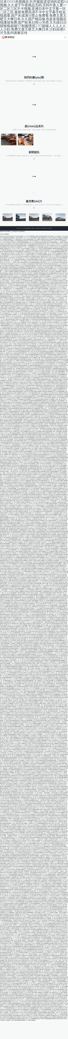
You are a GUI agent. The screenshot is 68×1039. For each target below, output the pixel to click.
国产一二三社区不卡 (55, 653)
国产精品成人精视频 (38, 596)
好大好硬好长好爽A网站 (39, 314)
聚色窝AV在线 (31, 906)
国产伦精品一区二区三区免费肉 (58, 731)
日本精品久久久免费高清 (11, 840)
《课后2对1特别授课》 (33, 954)
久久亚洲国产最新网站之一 (35, 522)
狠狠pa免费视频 (57, 883)
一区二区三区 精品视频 (59, 614)
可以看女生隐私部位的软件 (35, 686)
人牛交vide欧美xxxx (18, 751)
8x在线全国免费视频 (51, 528)
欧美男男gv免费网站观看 (39, 270)
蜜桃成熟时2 (53, 543)
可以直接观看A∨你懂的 (19, 829)
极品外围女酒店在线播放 (26, 556)
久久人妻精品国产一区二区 (27, 966)
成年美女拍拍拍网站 (41, 493)
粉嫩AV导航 (18, 997)
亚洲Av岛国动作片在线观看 (24, 434)
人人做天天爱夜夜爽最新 (31, 347)
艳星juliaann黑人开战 (37, 540)
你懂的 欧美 (29, 308)
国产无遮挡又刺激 (33, 482)
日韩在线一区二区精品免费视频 (46, 600)
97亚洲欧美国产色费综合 (61, 886)
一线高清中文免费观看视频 (23, 766)
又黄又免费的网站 (49, 636)
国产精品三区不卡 (56, 854)
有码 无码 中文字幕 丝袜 (53, 356)
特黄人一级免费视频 (12, 825)
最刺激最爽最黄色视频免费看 (49, 376)
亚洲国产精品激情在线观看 (16, 294)
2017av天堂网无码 (20, 534)
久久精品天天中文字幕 (46, 508)
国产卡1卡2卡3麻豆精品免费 (9, 875)
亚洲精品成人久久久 (43, 696)
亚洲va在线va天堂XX (18, 500)
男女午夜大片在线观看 (23, 482)
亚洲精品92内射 (34, 634)
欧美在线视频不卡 (45, 310)
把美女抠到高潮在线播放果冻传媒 (31, 388)
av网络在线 (17, 912)
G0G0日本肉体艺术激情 (9, 467)
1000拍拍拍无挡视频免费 (48, 467)
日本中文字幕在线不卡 (9, 717)
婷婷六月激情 (32, 605)
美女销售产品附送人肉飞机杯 (7, 494)
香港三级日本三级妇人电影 (21, 410)
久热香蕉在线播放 (13, 932)
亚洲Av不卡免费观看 (14, 943)
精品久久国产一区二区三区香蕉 (50, 871)
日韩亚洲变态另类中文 (40, 528)
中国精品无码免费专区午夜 (45, 387)
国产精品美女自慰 (33, 854)
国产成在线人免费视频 (53, 743)
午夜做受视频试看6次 (22, 934)
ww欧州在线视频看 (16, 677)
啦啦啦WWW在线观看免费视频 (53, 691)
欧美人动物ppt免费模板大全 (43, 1017)
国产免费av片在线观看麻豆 (28, 493)
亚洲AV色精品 (16, 646)
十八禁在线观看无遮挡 (25, 862)
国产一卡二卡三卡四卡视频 (13, 516)
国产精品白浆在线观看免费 (13, 490)
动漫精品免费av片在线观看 (24, 831)
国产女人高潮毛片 (48, 945)
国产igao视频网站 (34, 643)
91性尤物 (6, 932)
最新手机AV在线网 (13, 651)
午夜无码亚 (18, 917)
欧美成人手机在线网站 (39, 714)
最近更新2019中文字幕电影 (55, 602)
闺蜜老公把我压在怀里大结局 (60, 1018)
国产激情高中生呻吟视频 (34, 660)
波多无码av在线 (58, 507)
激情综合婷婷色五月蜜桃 (40, 894)
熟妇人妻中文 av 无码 (59, 611)
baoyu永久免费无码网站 (55, 490)
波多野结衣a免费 (37, 278)
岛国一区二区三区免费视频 (32, 688)
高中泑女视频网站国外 (18, 251)
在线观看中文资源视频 (13, 889)
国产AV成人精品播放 (55, 344)
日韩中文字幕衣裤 (23, 508)
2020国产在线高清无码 (55, 282)
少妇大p (28, 643)
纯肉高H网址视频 (4, 892)
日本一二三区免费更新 (53, 957)
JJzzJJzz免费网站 (12, 977)
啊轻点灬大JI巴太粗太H (40, 800)
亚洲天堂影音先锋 (18, 330)
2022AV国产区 (40, 851)
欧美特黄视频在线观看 (54, 660)
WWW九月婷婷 (38, 689)
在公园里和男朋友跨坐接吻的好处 (53, 496)
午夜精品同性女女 (14, 760)
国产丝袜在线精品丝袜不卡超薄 (54, 599)
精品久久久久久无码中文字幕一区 (12, 456)
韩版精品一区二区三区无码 (49, 828)
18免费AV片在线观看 (7, 577)
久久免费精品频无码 (16, 942)
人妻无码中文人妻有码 (13, 513)
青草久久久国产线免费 (61, 889)
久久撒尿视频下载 (14, 877)
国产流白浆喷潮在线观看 (41, 651)
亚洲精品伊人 (39, 623)
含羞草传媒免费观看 (42, 1012)
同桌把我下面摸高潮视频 (55, 265)
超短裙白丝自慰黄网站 (61, 422)
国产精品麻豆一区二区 (35, 566)
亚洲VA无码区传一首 (9, 700)
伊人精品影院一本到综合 (47, 494)
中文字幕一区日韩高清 (7, 361)
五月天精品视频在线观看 (20, 350)
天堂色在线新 (31, 533)
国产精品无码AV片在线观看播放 (21, 785)
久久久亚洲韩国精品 (22, 649)
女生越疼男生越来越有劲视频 (23, 654)
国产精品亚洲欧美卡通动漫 (24, 359)
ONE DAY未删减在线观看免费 (21, 686)
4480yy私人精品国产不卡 (12, 473)
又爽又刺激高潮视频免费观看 (40, 333)
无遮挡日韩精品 (24, 368)
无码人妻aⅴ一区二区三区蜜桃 (47, 573)
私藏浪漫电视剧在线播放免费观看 (54, 562)
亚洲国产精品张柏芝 (21, 308)
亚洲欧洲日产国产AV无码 (22, 522)
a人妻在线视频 (16, 680)
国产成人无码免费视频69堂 (17, 995)
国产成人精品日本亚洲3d (35, 845)
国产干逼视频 (41, 791)
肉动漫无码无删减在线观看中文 (57, 239)
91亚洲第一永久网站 (17, 630)
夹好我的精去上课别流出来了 (33, 576)
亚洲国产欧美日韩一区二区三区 (45, 648)
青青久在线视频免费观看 (29, 739)
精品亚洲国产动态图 (49, 370)
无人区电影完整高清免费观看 (37, 537)
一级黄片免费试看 (31, 940)
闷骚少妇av (32, 528)
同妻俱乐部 (10, 1014)
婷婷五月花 (59, 273)
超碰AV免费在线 (12, 453)
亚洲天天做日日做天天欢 (24, 713)
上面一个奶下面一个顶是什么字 (49, 646)
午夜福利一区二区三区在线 (31, 321)
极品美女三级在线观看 (37, 253)
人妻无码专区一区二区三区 (47, 922)
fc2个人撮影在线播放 (59, 862)
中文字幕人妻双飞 (8, 685)
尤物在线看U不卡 (64, 577)
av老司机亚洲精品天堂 (33, 697)
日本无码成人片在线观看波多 (45, 951)
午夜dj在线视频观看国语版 (48, 676)
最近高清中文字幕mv (50, 805)
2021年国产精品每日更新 (50, 852)
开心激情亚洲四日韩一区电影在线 (55, 822)
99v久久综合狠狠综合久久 (17, 745)
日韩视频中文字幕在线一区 (37, 722)
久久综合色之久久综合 (57, 888)
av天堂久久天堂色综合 (49, 817)
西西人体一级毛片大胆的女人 (41, 460)
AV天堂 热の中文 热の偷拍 (19, 442)
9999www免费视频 (17, 900)
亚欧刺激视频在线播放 (59, 600)
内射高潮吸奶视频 (44, 497)
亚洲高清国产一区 (38, 628)
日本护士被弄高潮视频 (48, 382)
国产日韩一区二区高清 (26, 768)
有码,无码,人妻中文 (6, 789)
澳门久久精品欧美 (10, 301)
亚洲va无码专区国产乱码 (54, 533)
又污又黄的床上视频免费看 (54, 271)
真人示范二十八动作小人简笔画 (21, 1014)
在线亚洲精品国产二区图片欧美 (50, 766)
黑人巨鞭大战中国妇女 (54, 931)
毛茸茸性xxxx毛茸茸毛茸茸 (20, 922)
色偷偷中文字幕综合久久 (19, 872)
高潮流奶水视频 (53, 656)
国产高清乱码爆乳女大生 (59, 639)
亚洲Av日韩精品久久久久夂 (54, 814)
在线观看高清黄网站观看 (45, 746)
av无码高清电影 (5, 760)
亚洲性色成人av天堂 (25, 324)
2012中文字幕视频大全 (61, 935)
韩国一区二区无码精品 (25, 253)
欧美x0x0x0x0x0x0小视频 (38, 420)
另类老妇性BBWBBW (61, 307)
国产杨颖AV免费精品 (12, 1011)
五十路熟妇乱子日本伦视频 (18, 317)
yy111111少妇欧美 (45, 278)
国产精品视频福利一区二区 (14, 550)
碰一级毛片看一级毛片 (62, 779)
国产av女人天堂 (56, 693)
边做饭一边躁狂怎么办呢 (49, 703)
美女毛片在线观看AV (53, 390)
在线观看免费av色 (60, 385)
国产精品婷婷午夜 (35, 473)
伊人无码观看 (59, 311)
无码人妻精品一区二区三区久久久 (26, 362)
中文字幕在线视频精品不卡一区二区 (46, 960)
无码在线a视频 (49, 614)
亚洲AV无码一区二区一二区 (34, 717)
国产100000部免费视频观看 (45, 1018)
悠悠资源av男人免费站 (19, 379)
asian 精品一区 (53, 954)
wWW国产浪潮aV (11, 308)
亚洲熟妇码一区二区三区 (37, 817)
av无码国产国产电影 (33, 356)
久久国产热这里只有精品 (17, 390)
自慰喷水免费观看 (11, 776)
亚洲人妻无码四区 (41, 327)
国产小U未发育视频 (38, 247)
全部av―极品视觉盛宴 (13, 444)
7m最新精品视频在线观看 (6, 436)
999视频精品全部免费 (24, 470)
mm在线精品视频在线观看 (58, 938)
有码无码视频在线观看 (50, 875)
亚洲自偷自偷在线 (38, 709)
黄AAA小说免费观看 (37, 734)
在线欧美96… (26, 419)
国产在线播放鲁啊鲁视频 (21, 467)
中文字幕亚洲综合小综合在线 (11, 511)
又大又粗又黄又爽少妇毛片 (38, 359)
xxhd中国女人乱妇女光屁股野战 (16, 972)
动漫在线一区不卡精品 (26, 631)
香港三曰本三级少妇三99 (28, 900)
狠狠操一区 (52, 267)
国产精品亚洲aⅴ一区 (40, 496)
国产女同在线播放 (21, 974)
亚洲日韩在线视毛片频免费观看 (10, 341)
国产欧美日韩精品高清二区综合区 (12, 556)
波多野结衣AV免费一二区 (9, 410)
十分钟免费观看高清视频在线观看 (44, 693)
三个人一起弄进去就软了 (52, 500)
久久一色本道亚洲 (8, 485)
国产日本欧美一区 (27, 914)
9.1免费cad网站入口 (61, 424)
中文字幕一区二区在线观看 (20, 494)
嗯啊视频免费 (49, 476)
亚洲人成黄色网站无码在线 (48, 419)
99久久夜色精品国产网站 (51, 783)
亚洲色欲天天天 (39, 666)
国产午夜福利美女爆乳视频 (22, 857)
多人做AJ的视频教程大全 (13, 563)
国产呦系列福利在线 (53, 711)
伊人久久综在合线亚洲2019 (24, 602)
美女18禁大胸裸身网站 (47, 470)
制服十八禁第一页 (37, 663)
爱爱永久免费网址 (61, 543)
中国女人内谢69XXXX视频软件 (55, 238)
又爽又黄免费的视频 (23, 553)
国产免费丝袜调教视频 (36, 929)
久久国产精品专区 (59, 903)
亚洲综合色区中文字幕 (46, 908)
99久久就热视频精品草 (17, 376)
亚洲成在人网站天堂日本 (60, 566)
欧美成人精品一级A (24, 599)
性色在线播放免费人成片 (15, 334)
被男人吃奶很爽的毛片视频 (58, 414)
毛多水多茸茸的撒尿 (30, 317)
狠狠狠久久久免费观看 (8, 768)
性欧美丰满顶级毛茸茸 (34, 880)
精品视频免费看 (43, 697)
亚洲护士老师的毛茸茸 (45, 809)
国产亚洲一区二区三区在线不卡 (23, 364)
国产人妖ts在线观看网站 (23, 431)
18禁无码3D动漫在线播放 (36, 591)
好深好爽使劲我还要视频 (38, 456)
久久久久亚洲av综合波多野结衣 (35, 952)
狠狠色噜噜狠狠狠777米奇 (58, 855)
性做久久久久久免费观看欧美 (14, 748)
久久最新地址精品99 (39, 505)
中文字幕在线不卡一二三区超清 (41, 513)
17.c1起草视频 (6, 334)
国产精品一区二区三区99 (40, 683)
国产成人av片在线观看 (5, 689)
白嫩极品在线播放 (15, 928)
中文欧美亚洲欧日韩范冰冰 (22, 975)
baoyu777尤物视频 (52, 748)
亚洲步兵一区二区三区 (51, 427)
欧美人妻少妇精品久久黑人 (50, 610)
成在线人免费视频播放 (34, 968)
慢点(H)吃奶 (63, 842)
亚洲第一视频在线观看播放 (26, 945)
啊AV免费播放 (54, 514)
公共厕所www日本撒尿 (48, 843)
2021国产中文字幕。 (46, 845)
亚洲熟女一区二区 (47, 253)
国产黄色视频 (35, 276)
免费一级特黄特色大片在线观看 (32, 542)
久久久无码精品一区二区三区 (40, 290)
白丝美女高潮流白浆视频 (37, 828)
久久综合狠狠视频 (18, 965)
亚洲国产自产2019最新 (35, 740)
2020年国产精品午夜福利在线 (36, 405)
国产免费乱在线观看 (25, 1006)
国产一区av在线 (58, 268)
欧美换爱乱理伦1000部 (16, 636)
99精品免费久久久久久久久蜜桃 (18, 464)
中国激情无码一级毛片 (26, 743)
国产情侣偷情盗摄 (33, 404)
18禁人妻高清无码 (9, 960)
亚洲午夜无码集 (46, 717)
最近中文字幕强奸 (58, 261)
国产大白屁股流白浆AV (51, 556)
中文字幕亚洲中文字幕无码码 (53, 617)
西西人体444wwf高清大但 (53, 668)
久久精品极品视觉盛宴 (27, 726)
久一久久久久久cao (13, 256)
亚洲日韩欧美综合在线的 (27, 994)
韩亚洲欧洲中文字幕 (40, 350)
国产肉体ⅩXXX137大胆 (55, 832)
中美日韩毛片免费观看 (8, 762)
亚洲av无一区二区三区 (52, 454)
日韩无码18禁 (10, 754)
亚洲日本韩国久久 (11, 975)
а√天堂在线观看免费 (15, 324)
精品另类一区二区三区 (23, 258)
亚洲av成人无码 (43, 895)
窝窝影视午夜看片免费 (18, 794)
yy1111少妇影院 (30, 894)
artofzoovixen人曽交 (31, 829)
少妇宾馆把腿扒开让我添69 (61, 608)
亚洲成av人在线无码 (11, 321)
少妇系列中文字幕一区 (20, 576)
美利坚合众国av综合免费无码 (15, 582)
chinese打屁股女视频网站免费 (17, 708)
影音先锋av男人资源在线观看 (32, 316)
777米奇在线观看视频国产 (34, 903)
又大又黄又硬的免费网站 (26, 397)
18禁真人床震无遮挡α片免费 (50, 634)
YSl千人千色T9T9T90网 (50, 785)
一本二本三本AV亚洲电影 (24, 932)
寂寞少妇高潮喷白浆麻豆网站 (29, 582)
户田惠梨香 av (22, 760)
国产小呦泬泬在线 (29, 819)
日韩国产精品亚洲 (13, 359)
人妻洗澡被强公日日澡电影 (45, 428)
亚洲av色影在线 (59, 805)
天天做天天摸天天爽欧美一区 (22, 765)
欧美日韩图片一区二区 (39, 819)
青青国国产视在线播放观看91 (38, 816)
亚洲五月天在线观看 (25, 796)
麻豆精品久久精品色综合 (60, 262)
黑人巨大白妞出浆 (29, 450)
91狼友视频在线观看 (17, 420)
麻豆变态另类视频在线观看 (22, 854)
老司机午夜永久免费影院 (45, 713)
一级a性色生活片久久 (61, 875)
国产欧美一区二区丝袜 (41, 842)
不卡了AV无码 (61, 740)
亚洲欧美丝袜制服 (22, 669)
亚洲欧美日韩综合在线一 (7, 662)
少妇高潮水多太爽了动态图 (14, 634)
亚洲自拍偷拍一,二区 (37, 580)
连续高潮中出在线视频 (48, 399)
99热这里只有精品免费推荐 (54, 333)
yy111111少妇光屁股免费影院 (25, 779)
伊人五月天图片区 (41, 500)
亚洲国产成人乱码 (46, 400)
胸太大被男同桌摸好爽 (33, 557)
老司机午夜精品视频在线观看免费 (29, 433)
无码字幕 (29, 579)
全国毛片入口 (10, 571)
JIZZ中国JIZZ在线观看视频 (48, 686)
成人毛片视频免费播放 (59, 391)
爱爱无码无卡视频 (20, 319)
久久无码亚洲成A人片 (36, 825)
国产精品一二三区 (23, 719)
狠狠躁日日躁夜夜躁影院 (18, 414)
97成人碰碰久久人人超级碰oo (29, 982)
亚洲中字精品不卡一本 (36, 886)
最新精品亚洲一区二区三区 (41, 711)
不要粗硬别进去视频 (55, 809)
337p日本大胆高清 (61, 313)
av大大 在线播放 (50, 551)
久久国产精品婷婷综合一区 (8, 404)
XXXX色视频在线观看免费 (8, 915)
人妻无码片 (53, 946)
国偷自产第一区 (36, 726)
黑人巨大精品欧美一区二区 (35, 849)
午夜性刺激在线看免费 (50, 359)
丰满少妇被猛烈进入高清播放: (39, 579)
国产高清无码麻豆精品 (49, 362)
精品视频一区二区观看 (31, 882)
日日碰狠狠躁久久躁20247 (13, 703)
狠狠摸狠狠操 (17, 633)
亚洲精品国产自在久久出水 (15, 865)
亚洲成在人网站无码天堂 (15, 273)
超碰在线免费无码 (21, 600)
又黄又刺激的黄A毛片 (17, 617)
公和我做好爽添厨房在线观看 (12, 562)
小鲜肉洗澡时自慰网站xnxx (48, 980)
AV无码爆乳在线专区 (16, 1009)
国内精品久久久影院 (24, 536)
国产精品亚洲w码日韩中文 (29, 617)
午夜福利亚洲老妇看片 (14, 413)
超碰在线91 (7, 731)
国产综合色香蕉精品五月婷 (44, 759)
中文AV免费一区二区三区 (61, 434)
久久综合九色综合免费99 (61, 817)
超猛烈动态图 (63, 491)
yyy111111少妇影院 (25, 523)
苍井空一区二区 (39, 445)
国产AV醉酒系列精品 (48, 430)
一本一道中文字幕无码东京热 (14, 497)
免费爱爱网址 (44, 740)
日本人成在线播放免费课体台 (51, 905)
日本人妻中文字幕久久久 (12, 279)
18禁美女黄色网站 (7, 866)
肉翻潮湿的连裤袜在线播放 (13, 523)
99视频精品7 (23, 937)
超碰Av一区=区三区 (24, 619)
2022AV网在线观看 (44, 998)
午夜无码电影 (42, 301)
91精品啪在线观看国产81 (36, 766)
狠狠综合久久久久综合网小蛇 (50, 523)
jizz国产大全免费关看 (42, 659)
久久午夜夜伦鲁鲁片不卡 (35, 394)
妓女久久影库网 (12, 892)
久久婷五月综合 (62, 851)
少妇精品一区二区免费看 (45, 259)
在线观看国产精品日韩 (29, 751)
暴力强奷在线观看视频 (39, 516)
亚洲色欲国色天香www (24, 488)
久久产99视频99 (25, 811)
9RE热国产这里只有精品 (33, 673)
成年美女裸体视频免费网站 (15, 493)
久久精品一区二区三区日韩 (22, 935)
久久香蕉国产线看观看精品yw (31, 250)
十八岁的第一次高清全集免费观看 (58, 982)
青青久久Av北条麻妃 (53, 740)
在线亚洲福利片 (60, 328)
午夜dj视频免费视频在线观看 (57, 251)
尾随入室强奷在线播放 (46, 768)
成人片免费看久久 (39, 680)
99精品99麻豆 (45, 865)
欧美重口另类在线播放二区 (54, 570)
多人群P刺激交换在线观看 (22, 958)
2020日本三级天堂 (43, 590)
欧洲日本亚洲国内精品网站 (53, 842)
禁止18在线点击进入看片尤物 (29, 311)
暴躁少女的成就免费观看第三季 (7, 302)
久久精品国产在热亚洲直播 (55, 771)
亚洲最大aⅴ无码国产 (41, 940)
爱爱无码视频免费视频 (49, 782)
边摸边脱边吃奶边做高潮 (56, 580)
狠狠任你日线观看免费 (12, 482)
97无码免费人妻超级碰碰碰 (21, 404)
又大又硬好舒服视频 (30, 1020)
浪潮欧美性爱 (42, 760)
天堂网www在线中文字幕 (16, 849)
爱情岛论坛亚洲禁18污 (16, 311)
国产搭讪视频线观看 (53, 460)
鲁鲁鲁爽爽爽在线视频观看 (24, 1005)
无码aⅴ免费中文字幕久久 (40, 912)
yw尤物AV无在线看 (30, 534)
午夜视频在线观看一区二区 (24, 287)
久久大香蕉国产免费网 (52, 912)
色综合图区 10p (46, 932)
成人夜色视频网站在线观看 (47, 943)
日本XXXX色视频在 (4, 234)
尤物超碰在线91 (17, 597)
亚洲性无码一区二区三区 (35, 897)
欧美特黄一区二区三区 (62, 803)
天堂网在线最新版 (31, 693)
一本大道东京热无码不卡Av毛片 (16, 1012)
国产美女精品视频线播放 (60, 606)
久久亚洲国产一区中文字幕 (61, 236)
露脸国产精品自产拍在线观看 (58, 444)
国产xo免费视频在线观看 (24, 586)
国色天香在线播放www (34, 241)
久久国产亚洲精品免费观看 (14, 433)
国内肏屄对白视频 (41, 691)
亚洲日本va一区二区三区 (39, 397)
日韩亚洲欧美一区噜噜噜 (31, 327)
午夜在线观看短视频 (19, 902)
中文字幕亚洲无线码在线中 (12, 580)
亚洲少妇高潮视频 (47, 938)
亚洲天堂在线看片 (34, 748)
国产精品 (34, 989)
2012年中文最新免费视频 (30, 843)
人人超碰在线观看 (60, 479)
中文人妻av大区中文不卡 (39, 503)
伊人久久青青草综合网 (46, 840)
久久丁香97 (50, 895)
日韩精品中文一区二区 (5, 400)
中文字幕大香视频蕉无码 (9, 299)
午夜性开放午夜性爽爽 (32, 937)
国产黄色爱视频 (28, 902)
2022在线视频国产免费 (10, 859)
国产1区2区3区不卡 (50, 714)
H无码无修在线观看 (44, 490)
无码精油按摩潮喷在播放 (30, 866)
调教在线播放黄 (5, 855)
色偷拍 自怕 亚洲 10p (50, 708)
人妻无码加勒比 (14, 779)
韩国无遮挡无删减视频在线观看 (40, 563)
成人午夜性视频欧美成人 (7, 837)
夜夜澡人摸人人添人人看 (36, 888)
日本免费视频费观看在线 (17, 427)
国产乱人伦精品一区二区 (49, 934)
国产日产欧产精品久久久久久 (56, 772)
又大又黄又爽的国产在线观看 (37, 488)
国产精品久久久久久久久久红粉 (20, 814)
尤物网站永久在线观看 (43, 992)
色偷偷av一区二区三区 (37, 920)
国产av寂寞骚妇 (32, 256)
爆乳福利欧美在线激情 (37, 244)
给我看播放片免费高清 (7, 451)
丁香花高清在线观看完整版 (45, 593)
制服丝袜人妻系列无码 (42, 803)
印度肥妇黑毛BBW (15, 424)
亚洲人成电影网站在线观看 (59, 453)
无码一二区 (47, 749)
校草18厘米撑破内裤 (60, 676)
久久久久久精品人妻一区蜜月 (11, 669)
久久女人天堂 (61, 689)
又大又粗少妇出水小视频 (38, 885)
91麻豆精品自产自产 (53, 811)
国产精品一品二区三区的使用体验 (11, 536)
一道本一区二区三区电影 (60, 1012)
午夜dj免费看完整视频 (13, 989)
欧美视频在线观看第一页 (15, 648)
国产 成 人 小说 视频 (27, 822)
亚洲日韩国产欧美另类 (55, 657)
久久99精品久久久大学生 (27, 460)
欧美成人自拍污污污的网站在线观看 (47, 354)
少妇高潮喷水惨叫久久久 (28, 911)
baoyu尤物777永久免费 (31, 416)
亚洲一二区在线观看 (53, 554)
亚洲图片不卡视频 (12, 931)
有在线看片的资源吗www (47, 241)
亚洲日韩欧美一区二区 (14, 834)
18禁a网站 (37, 497)
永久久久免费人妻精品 (49, 405)
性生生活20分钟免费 (39, 749)
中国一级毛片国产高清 (18, 823)
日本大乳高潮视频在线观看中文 (43, 373)
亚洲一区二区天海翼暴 (23, 880)
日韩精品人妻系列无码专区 (47, 903)
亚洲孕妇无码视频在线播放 (51, 284)
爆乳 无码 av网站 (55, 759)
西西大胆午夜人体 (13, 637)
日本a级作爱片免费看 (18, 244)
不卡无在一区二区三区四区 (33, 706)
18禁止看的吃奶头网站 (43, 417)
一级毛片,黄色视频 (43, 811)
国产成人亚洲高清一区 (13, 553)
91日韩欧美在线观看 (23, 952)
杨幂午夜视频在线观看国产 (12, 530)
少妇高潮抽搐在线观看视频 (53, 305)
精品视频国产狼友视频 (8, 510)
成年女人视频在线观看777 (39, 556)
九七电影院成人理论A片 (9, 551)
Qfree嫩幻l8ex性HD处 (7, 396)
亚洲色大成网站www (58, 1005)
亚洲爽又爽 (8, 465)
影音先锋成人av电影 (56, 408)
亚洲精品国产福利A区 (38, 902)
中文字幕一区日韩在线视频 (20, 274)
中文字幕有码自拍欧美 (25, 816)
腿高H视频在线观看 (26, 550)
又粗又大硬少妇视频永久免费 (39, 914)
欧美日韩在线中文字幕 (60, 405)
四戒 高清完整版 (63, 525)
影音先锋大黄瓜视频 (23, 256)
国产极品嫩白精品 (33, 553)
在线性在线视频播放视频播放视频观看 (43, 367)
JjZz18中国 (37, 299)
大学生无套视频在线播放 (9, 696)
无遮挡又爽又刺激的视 (55, 417)
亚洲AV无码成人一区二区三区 (41, 487)
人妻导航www (61, 651)
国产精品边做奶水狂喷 (34, 368)
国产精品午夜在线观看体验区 (36, 694)
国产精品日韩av (59, 782)
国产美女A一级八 (22, 791)
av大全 (39, 322)
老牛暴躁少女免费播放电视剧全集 (14, 278)
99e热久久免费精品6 (8, 751)
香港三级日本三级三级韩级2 (52, 688)
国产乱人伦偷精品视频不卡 (21, 809)
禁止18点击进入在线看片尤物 (10, 882)
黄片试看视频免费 (37, 583)
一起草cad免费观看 (27, 420)
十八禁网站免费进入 (51, 339)
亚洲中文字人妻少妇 (25, 424)
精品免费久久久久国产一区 (20, 954)
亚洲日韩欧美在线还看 (56, 909)
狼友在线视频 (7, 663)
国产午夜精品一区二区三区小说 (26, 337)
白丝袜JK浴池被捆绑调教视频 (38, 848)
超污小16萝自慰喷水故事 (30, 826)
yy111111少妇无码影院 (16, 786)
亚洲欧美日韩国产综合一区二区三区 (36, 808)
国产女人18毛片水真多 (27, 290)
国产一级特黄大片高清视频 (47, 700)
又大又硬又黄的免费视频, (32, 702)
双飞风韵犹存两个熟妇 (43, 985)
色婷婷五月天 (9, 353)
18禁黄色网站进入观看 (61, 971)
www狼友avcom (40, 298)
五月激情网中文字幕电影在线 (49, 849)
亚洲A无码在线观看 (58, 636)
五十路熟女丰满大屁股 (30, 454)
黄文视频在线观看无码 (32, 948)
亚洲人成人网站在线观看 (46, 706)
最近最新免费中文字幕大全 (36, 874)
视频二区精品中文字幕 (9, 863)
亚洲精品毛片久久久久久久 (10, 248)
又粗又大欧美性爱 (24, 703)
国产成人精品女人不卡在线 (13, 253)
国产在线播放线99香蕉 (11, 709)
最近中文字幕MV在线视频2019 (29, 659)
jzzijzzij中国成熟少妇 (14, 923)
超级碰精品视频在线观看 (32, 974)
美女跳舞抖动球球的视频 (36, 679)
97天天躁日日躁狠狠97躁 (13, 723)
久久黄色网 (5, 1012)
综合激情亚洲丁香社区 (54, 1011)
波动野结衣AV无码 (42, 404)
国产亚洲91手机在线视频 (19, 351)
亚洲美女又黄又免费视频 (58, 428)
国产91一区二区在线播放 (50, 456)
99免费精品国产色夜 (26, 722)
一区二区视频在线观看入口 (18, 288)
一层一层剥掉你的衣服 (45, 705)
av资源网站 (48, 682)
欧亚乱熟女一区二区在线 (15, 852)
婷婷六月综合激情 (57, 763)
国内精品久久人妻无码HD (42, 313)
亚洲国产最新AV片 (51, 683)
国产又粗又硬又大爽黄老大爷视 (7, 371)
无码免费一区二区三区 (20, 915)
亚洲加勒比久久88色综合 (17, 697)
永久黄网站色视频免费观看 (34, 365)
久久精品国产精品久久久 (28, 846)
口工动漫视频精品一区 (55, 975)
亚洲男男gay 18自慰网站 (36, 932)
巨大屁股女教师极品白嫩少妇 (39, 281)
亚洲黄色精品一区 (53, 685)
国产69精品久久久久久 (52, 308)
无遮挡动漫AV (51, 348)
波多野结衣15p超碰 (36, 434)
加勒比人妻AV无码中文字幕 (51, 729)
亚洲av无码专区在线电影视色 (59, 643)
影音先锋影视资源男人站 (44, 480)
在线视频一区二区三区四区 (18, 577)
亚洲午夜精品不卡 (7, 316)
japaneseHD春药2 (12, 640)
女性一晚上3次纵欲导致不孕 (10, 746)
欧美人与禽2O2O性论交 (18, 305)
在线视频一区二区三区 (45, 539)
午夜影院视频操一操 (24, 897)
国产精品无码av (40, 889)
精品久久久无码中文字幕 (45, 909)
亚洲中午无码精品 (46, 444)
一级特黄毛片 (10, 379)
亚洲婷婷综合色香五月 (48, 891)
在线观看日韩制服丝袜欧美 (39, 273)
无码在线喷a (60, 470)
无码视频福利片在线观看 (62, 680)
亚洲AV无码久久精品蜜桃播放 (26, 820)
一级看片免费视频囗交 (14, 737)
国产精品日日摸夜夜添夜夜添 (47, 611)
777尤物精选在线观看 (36, 865)
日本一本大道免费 (4, 359)
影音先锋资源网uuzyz (62, 440)
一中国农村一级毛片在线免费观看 (32, 725)
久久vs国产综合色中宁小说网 (58, 713)
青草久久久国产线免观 (31, 960)
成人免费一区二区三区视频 (22, 968)
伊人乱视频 (27, 385)
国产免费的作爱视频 (58, 649)
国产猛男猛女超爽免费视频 (33, 837)
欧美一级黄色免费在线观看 (51, 816)
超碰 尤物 (5, 980)
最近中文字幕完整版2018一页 (37, 875)
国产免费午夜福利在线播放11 (7, 954)
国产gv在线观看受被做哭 (11, 797)
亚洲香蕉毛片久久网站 (47, 825)
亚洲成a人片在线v (36, 585)
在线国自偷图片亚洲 (50, 436)
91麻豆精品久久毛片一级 (7, 342)
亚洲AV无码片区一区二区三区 (40, 548)
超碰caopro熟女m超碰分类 (13, 254)
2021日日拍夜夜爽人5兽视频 (44, 474)
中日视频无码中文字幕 (7, 694)
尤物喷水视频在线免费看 (51, 503)
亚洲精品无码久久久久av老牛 (45, 414)
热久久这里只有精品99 (51, 258)
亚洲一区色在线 (25, 792)
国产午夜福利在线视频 (7, 251)
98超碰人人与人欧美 (5, 869)
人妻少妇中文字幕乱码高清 (39, 562)
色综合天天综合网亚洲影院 (19, 611)
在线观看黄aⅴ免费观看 (34, 330)
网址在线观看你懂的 (32, 978)
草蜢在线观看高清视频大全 (60, 351)
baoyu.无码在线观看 (38, 945)
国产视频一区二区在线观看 (29, 676)
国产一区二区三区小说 (40, 337)
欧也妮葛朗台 (58, 965)
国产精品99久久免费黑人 (29, 425)
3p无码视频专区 (45, 1001)
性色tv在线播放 (5, 281)
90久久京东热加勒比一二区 (18, 316)
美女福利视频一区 (36, 462)
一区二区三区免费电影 (13, 957)
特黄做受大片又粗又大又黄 (50, 247)
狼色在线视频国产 (28, 451)
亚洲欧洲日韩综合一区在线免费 (42, 751)
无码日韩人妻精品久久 (18, 614)
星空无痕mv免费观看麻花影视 (25, 757)
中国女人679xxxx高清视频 (33, 943)
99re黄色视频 (20, 725)
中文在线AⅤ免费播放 (48, 765)
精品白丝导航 (13, 393)
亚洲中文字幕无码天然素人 (50, 754)
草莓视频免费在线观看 (41, 317)
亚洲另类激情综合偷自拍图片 (53, 450)
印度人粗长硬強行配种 (31, 391)
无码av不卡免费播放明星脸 (11, 586)
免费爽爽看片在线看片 (21, 756)
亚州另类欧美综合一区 (18, 800)
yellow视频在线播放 (10, 1018)
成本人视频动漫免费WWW (48, 806)
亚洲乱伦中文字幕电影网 (37, 862)
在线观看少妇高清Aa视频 (6, 796)
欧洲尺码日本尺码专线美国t (26, 749)
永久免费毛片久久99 (44, 657)
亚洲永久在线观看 (56, 885)
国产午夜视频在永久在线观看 (17, 450)
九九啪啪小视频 (42, 665)
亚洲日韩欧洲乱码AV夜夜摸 (17, 909)
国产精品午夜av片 (25, 547)
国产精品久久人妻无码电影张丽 (15, 642)
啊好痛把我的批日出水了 (49, 385)
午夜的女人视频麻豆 (12, 974)
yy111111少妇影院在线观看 (46, 388)
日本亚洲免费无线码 (20, 696)
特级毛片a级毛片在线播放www (16, 826)
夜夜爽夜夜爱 (45, 410)
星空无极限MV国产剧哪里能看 (19, 579)
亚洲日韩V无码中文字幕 (39, 972)
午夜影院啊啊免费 (9, 686)
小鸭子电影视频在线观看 (46, 357)
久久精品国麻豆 (34, 796)
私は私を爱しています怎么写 (14, 938)
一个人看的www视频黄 (7, 271)
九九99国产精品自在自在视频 (39, 822)
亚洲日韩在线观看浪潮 (27, 597)
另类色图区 (52, 733)
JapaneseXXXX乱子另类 (60, 573)
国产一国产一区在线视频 (27, 247)
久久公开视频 (25, 752)
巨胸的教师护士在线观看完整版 (35, 610)
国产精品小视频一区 (45, 625)
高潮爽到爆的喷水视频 (59, 620)
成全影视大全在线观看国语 (36, 523)
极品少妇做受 (48, 396)
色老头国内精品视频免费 (12, 720)
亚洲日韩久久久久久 (57, 279)
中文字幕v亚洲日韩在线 (60, 353)
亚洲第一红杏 (21, 539)
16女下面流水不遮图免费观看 (59, 468)
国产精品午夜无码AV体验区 (58, 937)
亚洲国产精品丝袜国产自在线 (14, 328)
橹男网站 (51, 325)
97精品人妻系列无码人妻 (48, 911)
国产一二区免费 (25, 998)
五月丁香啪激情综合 (29, 554)
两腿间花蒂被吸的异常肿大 (38, 779)
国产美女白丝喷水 (16, 962)
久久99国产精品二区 (34, 344)
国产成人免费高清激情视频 (32, 262)
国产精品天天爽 (3, 236)
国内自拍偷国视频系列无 (46, 671)
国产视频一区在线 (10, 699)
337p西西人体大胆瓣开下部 (19, 436)
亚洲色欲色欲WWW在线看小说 (42, 514)
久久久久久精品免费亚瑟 (56, 749)
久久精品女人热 (52, 863)
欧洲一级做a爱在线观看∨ (53, 548)
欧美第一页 (15, 242)
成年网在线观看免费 (55, 826)
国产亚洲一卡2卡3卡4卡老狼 (28, 842)
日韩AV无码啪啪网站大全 (30, 437)
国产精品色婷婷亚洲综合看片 (41, 771)
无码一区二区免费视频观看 (31, 1018)
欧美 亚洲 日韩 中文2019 (56, 482)
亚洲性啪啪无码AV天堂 (16, 616)
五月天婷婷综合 (17, 762)
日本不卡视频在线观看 (14, 749)
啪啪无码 (10, 554)
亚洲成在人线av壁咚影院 (20, 960)
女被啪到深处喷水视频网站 (25, 268)
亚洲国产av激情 (52, 803)
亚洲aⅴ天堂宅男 (40, 311)
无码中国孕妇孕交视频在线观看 (9, 447)
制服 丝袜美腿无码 (17, 926)
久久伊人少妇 (48, 791)
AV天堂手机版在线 (44, 602)
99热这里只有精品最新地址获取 (39, 743)
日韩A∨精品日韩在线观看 (6, 1015)
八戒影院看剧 (7, 745)
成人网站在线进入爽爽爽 (7, 1017)
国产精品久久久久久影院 (59, 974)
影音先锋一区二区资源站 (58, 791)
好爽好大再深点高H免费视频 (16, 905)
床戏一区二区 (50, 963)
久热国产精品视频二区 (42, 238)
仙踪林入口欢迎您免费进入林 (46, 1008)
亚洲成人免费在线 (54, 702)
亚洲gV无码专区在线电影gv (18, 574)
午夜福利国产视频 (31, 531)
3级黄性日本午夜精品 (20, 371)
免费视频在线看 (37, 700)
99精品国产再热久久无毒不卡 (27, 384)
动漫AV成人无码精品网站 (41, 900)
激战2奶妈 (22, 367)
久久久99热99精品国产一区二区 (13, 659)
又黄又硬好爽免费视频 (38, 852)
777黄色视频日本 (55, 831)
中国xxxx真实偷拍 (7, 971)
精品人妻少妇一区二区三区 (9, 756)
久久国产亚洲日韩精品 (39, 370)
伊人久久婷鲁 (24, 803)
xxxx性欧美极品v (16, 430)
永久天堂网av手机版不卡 (26, 377)
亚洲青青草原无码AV (60, 462)
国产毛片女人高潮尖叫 (7, 926)
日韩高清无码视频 (30, 299)
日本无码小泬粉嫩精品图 (25, 480)
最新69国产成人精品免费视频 (57, 989)
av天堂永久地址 (26, 566)
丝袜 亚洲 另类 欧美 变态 (24, 986)
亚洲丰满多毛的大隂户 (8, 350)
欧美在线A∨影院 (54, 319)
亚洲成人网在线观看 (28, 314)
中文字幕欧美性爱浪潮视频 (9, 908)
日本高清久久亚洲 (40, 669)
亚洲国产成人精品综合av (13, 480)
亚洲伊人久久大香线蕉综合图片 (16, 325)
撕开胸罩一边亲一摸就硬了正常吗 (23, 261)
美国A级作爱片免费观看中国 (41, 348)
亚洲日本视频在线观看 (33, 809)
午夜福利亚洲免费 (37, 685)
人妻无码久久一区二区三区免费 (51, 571)
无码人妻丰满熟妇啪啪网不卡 (52, 407)
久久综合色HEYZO (44, 1011)
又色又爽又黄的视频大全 (49, 680)
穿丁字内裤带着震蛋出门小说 (7, 566)
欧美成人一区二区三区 (30, 527)
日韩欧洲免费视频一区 (13, 488)
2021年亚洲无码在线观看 (31, 1000)
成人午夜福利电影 (13, 963)
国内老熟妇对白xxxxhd (56, 1015)
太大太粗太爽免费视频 (58, 388)
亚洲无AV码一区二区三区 (32, 797)
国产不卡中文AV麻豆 (9, 743)
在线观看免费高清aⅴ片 (8, 965)
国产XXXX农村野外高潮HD (51, 1006)
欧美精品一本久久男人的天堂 (10, 583)
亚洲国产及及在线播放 (34, 705)
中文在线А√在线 (24, 845)
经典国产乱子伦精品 (34, 674)
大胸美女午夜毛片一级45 (60, 774)
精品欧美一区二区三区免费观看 (26, 236)
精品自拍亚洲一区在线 (42, 1003)
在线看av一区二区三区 (25, 723)
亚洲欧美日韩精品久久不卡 (27, 771)
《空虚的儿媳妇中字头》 (36, 586)
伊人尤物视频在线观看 (7, 606)
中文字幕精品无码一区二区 (8, 313)
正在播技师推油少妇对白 (48, 591)
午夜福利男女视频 (42, 530)
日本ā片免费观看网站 (44, 954)
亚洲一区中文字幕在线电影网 (24, 817)
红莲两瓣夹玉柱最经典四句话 (15, 476)
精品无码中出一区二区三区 (10, 347)
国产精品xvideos (43, 748)
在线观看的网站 (51, 900)
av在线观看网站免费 (23, 357)
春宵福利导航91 (9, 474)
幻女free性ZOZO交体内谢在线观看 (51, 623)
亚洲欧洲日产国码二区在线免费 (40, 955)
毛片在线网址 (20, 525)
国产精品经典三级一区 (57, 508)
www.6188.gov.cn (23, 957)
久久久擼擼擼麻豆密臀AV (23, 310)
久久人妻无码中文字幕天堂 (41, 906)
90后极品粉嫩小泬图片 (38, 377)
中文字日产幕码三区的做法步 (56, 872)
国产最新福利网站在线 (34, 393)
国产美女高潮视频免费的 (12, 596)
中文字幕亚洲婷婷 (17, 822)
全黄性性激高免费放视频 (55, 531)
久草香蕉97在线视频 (32, 649)
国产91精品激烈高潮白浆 (6, 588)
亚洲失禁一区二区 (38, 846)
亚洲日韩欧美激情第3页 (42, 1000)
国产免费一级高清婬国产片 (46, 368)
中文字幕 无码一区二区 (7, 822)
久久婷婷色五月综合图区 (32, 428)
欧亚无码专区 (25, 849)
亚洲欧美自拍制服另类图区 (41, 236)
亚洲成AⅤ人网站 (11, 985)
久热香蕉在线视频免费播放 (13, 1003)
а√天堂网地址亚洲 (50, 381)
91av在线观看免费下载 (19, 374)
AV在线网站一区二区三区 (17, 314)
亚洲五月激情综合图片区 (24, 341)
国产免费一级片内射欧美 (43, 437)
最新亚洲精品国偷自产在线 (19, 391)
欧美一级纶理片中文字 (61, 733)
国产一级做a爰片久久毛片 (61, 911)
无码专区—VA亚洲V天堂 (57, 396)
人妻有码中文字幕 (21, 931)
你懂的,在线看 (51, 659)
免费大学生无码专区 (49, 777)
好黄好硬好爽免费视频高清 (27, 997)
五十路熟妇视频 (51, 719)
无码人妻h (9, 846)
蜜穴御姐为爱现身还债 (26, 411)
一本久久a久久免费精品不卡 (28, 445)
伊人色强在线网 (16, 812)
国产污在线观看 (3, 665)
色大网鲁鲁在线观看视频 (56, 1017)
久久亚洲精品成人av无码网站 (39, 308)
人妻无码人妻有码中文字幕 (21, 717)
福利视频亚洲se (38, 716)
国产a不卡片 (22, 879)
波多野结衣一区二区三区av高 (41, 465)
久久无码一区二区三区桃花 (19, 264)
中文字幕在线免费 (26, 917)
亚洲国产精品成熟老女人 (49, 645)
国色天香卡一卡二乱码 (7, 285)
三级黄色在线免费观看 (13, 268)
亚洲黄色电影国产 (52, 313)
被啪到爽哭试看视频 (49, 622)
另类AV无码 (39, 676)
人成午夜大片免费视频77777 (51, 662)
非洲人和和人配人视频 (9, 765)
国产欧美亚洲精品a (27, 476)
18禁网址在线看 (46, 628)
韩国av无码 (17, 377)
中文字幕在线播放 (33, 665)
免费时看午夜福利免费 (44, 969)
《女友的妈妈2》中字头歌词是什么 (51, 792)
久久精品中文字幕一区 (10, 935)
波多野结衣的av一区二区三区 (11, 625)
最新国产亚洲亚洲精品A (20, 805)
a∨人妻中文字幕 (53, 439)
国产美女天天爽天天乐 (5, 697)
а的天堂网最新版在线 (41, 599)
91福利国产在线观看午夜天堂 (60, 357)
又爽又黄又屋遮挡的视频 (41, 534)
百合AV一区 (57, 545)
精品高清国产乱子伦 (60, 659)
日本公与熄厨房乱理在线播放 (7, 238)
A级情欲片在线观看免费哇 (6, 611)
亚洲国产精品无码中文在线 (37, 341)
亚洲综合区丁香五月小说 (48, 522)
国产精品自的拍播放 (42, 574)
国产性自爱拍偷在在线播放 (59, 494)
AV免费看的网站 (61, 646)
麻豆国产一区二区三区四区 (13, 394)
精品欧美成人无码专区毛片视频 (24, 583)
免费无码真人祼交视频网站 (31, 568)
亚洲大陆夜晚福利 (44, 447)
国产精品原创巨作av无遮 (29, 510)
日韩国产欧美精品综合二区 (12, 337)
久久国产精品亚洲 (17, 396)
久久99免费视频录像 (46, 756)
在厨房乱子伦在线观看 (15, 247)
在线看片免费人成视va (15, 620)
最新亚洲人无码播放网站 (38, 777)
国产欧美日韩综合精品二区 (44, 502)
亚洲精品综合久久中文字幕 (29, 499)
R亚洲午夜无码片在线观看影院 (45, 728)
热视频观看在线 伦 (23, 530)
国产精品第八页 (46, 580)
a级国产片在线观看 (45, 543)
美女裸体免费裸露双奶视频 (51, 457)
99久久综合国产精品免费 (38, 361)
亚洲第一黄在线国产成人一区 (54, 630)
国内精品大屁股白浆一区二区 (25, 511)
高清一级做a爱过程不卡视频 (12, 528)
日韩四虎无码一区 (38, 938)
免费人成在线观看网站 (23, 736)
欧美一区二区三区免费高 (30, 291)
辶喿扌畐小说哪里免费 (13, 820)
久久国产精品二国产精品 (7, 740)
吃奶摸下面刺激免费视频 (37, 662)
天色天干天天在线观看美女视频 (49, 877)
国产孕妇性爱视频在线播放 (15, 716)
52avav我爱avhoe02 (46, 393)
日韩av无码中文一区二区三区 (47, 262)
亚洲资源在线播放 (20, 1018)
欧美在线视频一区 (40, 835)
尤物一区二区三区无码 (43, 416)
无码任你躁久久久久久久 (31, 754)
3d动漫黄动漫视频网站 (53, 769)
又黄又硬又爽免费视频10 (24, 679)
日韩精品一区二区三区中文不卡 (19, 706)
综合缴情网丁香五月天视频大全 (15, 457)
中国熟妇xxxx (54, 299)
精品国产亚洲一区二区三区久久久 (16, 1000)
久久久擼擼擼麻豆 (10, 912)
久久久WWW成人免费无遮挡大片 (48, 328)
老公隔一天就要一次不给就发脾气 (11, 848)
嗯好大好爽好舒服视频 (5, 527)
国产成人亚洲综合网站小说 (57, 859)
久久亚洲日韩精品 (30, 869)
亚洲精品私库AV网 (34, 302)
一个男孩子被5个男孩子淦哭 (32, 915)
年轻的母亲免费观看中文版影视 (13, 828)
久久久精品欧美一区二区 (9, 502)
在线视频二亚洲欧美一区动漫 (53, 420)
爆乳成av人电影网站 (60, 942)
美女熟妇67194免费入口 (37, 571)
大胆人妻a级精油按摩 (59, 505)
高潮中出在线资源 (21, 262)
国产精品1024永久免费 (13, 862)
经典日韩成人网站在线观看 (58, 373)
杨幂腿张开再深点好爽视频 (20, 560)
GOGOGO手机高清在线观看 (36, 613)
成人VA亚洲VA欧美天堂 (53, 411)
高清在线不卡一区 (46, 897)
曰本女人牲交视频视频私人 (38, 407)
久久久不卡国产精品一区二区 (51, 298)
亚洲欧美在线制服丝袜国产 (12, 537)
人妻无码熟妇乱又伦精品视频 (20, 285)
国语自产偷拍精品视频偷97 (52, 471)
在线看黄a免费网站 (13, 757)
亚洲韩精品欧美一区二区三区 (12, 339)
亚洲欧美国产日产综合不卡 (27, 962)
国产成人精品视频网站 (54, 410)
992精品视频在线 (41, 427)
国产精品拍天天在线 (56, 259)
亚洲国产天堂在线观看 (34, 975)
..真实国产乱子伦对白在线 (50, 739)
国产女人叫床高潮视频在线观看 (45, 553)
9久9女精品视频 (5, 849)
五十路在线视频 (60, 397)
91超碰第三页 (40, 1014)
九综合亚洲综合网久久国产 (39, 339)
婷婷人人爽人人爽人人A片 (28, 630)
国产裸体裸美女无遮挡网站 (25, 339)
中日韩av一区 (21, 385)
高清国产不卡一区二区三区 (49, 586)
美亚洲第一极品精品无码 (58, 502)
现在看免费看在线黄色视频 (34, 742)
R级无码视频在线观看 (24, 545)
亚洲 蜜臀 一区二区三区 (18, 835)
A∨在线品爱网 (33, 319)
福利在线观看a (29, 239)
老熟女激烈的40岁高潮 (29, 313)
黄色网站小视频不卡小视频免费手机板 (23, 645)
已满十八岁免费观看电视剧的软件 (12, 411)
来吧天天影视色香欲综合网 (27, 516)
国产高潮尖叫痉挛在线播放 (41, 863)
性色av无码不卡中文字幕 (11, 817)
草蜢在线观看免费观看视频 (61, 370)
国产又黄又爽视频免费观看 (45, 937)
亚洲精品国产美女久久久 (45, 557)
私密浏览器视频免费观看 (22, 908)
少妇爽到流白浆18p (45, 536)
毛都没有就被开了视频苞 (25, 580)
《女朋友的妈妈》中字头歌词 (7, 590)
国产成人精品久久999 (27, 270)
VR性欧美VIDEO (48, 694)
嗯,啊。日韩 (28, 626)
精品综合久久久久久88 (8, 565)
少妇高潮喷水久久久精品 (38, 413)
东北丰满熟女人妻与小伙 (29, 496)
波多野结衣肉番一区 (32, 570)
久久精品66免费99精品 (52, 579)
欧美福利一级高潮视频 (44, 859)
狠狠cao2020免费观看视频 (32, 611)
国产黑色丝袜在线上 (29, 714)
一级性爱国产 (17, 771)
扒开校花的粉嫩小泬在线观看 (41, 554)
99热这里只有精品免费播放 (43, 653)
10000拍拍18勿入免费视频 (36, 737)
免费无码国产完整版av (12, 602)
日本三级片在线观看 (29, 520)
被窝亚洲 (41, 634)
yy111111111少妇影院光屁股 (37, 399)
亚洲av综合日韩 (30, 711)
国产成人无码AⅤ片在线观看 (16, 728)
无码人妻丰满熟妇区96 (56, 625)
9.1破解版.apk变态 (50, 669)
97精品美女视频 (45, 733)
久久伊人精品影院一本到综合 (14, 507)
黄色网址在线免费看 (41, 471)
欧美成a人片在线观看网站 (27, 991)
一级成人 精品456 (47, 547)
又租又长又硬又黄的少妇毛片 (31, 699)
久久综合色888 (53, 278)
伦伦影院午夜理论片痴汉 (49, 679)
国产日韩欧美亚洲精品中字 (55, 447)
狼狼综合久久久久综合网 (35, 925)
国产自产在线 (36, 328)
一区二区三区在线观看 (31, 238)
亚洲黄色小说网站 (26, 634)
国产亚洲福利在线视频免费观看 (34, 400)
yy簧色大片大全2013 (15, 860)
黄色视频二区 (16, 628)
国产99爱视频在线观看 (51, 327)
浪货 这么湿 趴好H (24, 528)
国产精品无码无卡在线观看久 (37, 785)
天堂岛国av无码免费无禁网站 (20, 780)
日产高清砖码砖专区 (58, 321)
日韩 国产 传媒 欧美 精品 (19, 439)
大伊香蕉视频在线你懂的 (52, 834)
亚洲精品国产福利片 (25, 812)
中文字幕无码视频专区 (50, 565)
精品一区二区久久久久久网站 (11, 679)
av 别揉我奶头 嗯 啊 (50, 493)
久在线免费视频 (42, 274)
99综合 (54, 470)
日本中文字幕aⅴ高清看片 (47, 365)
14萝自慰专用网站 (21, 593)
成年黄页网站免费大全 (29, 525)
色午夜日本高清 (21, 347)
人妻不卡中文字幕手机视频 (23, 759)
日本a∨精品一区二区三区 (26, 503)
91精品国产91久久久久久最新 (47, 293)
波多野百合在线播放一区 (26, 413)
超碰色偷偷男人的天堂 (7, 437)
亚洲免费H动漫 (15, 885)
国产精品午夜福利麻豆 (50, 307)
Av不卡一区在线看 (31, 373)
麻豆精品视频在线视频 (46, 394)
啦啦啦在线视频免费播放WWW (59, 908)
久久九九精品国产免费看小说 (60, 588)
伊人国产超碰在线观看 (18, 440)
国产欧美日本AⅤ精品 (58, 945)
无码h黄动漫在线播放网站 (43, 788)
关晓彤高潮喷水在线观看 (45, 643)
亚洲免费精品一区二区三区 (39, 923)
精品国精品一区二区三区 (41, 677)
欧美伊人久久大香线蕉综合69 (24, 307)
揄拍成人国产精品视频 (33, 746)
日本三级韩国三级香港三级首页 (41, 239)
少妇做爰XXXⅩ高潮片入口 (45, 855)
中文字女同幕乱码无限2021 (12, 367)
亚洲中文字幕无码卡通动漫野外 (43, 464)
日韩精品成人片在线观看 (43, 267)
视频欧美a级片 (18, 914)
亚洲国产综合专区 (58, 943)
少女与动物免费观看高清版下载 (47, 294)
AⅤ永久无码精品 (38, 376)
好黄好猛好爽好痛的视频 (23, 656)
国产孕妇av (9, 414)
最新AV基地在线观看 (42, 814)
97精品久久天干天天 (23, 746)
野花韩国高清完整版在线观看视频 (51, 829)
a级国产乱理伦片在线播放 (34, 625)
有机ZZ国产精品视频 (57, 331)
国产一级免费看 (3, 734)
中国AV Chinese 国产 (45, 299)
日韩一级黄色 (34, 448)
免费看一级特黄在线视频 (57, 835)
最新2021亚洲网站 (26, 786)
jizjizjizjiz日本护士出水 (54, 865)
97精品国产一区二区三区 (44, 442)
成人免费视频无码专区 (62, 610)
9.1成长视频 (7, 333)
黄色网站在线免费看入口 (57, 837)
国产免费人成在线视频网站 (37, 636)
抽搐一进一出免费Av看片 (45, 971)
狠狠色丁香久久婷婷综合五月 (35, 977)
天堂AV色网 (5, 749)
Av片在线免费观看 (52, 906)
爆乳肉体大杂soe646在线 (25, 407)
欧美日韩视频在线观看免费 (40, 899)
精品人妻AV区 (42, 674)
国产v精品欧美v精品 (6, 722)
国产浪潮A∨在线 (8, 800)
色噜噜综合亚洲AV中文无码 (54, 762)
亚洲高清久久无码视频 (52, 677)
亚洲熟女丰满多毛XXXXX (53, 574)
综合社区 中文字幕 (21, 788)
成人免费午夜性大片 (18, 425)
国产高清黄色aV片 (51, 290)
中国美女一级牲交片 (31, 788)
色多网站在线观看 (32, 803)
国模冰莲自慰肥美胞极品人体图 (39, 411)
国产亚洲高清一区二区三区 (35, 765)
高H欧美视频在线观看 (21, 702)
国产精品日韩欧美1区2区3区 (14, 998)
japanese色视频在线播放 (52, 605)
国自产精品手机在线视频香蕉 (40, 769)
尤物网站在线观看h (7, 239)
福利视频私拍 (51, 789)
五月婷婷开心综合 (34, 965)
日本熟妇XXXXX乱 (14, 545)
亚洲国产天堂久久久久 (33, 780)
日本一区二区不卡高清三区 (38, 988)
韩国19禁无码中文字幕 (17, 499)
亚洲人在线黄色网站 (19, 417)
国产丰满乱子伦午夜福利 (54, 915)
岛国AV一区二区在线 (5, 779)
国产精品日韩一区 (13, 258)
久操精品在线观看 (49, 820)
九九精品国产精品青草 (37, 519)
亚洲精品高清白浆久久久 (23, 393)
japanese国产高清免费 (53, 527)
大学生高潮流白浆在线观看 (52, 986)
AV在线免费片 (18, 566)
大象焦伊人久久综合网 (44, 702)
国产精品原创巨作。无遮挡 (17, 568)
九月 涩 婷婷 (17, 743)
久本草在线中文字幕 (54, 949)
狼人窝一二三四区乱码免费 (32, 931)
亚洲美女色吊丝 (16, 796)
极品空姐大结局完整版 (47, 774)
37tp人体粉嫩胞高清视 (59, 966)
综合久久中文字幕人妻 (58, 648)
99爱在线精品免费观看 (18, 437)
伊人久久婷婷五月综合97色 (28, 806)
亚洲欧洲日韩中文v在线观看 (13, 448)
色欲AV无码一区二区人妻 (54, 699)
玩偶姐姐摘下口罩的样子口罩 (10, 788)
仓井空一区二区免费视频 (60, 241)
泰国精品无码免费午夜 (7, 491)
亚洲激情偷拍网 (31, 651)
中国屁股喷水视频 (28, 685)
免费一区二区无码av (7, 351)
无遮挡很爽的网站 (8, 345)
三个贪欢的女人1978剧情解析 (10, 525)
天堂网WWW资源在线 (61, 493)
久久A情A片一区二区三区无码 (56, 673)
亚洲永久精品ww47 (7, 282)
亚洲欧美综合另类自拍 (16, 613)
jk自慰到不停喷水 (31, 350)
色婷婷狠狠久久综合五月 (57, 897)
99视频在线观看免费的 (57, 248)
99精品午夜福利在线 (50, 812)
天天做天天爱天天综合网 (32, 593)
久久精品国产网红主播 (14, 519)
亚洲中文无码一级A (7, 812)
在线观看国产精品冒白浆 (47, 1005)
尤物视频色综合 (62, 769)
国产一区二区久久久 (14, 891)
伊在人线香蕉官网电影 (26, 633)
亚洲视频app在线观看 (8, 298)
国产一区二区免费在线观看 (61, 1014)
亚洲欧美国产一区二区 (9, 261)
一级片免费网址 (25, 763)
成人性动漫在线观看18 (61, 586)
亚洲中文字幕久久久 (37, 491)
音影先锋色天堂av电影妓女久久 (21, 740)
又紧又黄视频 (36, 511)
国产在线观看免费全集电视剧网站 (59, 794)
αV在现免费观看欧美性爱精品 (21, 241)
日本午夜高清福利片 (49, 1014)
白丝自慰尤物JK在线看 (19, 298)
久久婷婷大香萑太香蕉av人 (36, 279)
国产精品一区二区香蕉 (44, 832)
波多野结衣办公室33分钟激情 (58, 287)
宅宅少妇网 (55, 394)
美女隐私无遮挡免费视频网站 (8, 688)
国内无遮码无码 (26, 926)
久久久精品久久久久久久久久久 (33, 371)
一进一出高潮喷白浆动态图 (17, 663)
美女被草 (18, 460)
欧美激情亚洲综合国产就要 (6, 614)
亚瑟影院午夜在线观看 (42, 477)
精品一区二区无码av (57, 995)
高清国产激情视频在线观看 (17, 657)
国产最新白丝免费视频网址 (27, 912)
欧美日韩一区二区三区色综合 (27, 514)
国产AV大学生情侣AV (35, 545)
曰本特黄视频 (10, 626)
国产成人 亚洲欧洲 (24, 1003)
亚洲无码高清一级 (8, 520)
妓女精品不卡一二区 (49, 991)
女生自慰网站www (34, 736)
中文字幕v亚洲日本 (54, 384)
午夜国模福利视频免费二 (31, 267)
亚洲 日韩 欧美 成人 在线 (10, 671)
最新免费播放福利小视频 (14, 734)
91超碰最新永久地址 (15, 594)
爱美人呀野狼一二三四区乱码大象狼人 (19, 925)
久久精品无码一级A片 (41, 928)
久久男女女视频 (61, 799)
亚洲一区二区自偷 (38, 891)
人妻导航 (53, 971)
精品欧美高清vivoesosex (43, 989)
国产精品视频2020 (16, 846)
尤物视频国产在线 (27, 871)
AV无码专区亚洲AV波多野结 (10, 310)
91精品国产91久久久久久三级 (38, 654)
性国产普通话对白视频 (21, 551)
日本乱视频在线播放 (25, 737)
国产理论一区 (6, 728)
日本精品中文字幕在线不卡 (13, 276)
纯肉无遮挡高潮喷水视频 (9, 364)
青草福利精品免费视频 (45, 837)
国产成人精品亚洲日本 (16, 402)
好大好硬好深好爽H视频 (44, 482)
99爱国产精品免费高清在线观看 (53, 866)
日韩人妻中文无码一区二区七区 (42, 245)
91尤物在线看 (50, 637)
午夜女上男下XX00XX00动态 (51, 377)
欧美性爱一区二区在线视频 (10, 992)
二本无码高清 (61, 711)
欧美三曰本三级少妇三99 (20, 711)
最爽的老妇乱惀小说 (10, 917)
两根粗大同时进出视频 (45, 330)
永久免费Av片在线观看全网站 (59, 485)
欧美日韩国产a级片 (7, 293)
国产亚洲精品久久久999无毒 (51, 851)
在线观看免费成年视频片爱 (10, 759)
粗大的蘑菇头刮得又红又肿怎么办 (49, 374)
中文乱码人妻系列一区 (27, 336)
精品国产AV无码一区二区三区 (13, 547)
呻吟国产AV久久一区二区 (11, 868)
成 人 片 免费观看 (20, 321)
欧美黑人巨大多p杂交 (16, 982)
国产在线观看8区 (6, 382)
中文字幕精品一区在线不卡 (17, 789)
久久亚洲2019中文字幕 (46, 453)
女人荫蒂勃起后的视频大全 (15, 895)
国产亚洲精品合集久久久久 (37, 883)
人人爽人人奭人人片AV (36, 430)
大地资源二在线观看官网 (48, 709)
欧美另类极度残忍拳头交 (28, 348)
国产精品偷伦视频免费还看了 (29, 396)
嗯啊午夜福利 (8, 706)
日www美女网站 (40, 457)
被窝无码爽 (32, 599)
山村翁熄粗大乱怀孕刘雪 (27, 682)
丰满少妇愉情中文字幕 (50, 819)
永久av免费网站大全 (7, 969)
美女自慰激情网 (58, 425)
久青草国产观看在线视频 (37, 917)
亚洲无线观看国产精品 (18, 1015)
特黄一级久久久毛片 (61, 290)
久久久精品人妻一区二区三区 (50, 917)
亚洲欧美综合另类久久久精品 (34, 342)
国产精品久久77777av (60, 293)
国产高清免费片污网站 (42, 527)
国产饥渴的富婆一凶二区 (33, 603)
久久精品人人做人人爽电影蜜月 (30, 606)
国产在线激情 (23, 928)
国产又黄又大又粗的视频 (57, 776)
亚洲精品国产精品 (28, 709)
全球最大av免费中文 (55, 499)
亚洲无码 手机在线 (28, 559)
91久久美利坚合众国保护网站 (40, 720)
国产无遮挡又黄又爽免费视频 (25, 720)
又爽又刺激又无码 (26, 828)
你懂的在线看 (17, 768)
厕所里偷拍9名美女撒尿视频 (49, 451)
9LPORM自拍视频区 (60, 812)
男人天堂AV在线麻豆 (34, 447)
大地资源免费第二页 (27, 278)
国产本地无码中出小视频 (11, 649)
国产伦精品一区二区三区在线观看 (34, 879)
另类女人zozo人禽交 (21, 688)
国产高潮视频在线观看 (50, 654)
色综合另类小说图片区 (22, 640)
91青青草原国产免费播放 (51, 361)
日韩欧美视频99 (44, 892)
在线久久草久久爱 (17, 752)
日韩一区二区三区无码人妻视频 (29, 334)
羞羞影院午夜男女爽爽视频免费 (25, 422)
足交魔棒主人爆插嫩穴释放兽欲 (17, 643)
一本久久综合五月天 (56, 474)
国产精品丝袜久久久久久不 (23, 875)
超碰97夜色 (34, 480)
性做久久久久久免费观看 (30, 440)
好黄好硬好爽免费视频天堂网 (42, 439)
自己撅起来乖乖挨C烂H (45, 776)
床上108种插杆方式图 (61, 267)
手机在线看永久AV (40, 436)
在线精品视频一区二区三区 (16, 653)
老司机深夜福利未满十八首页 (44, 882)
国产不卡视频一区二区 (50, 603)
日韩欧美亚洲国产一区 (18, 685)
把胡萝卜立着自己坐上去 (22, 731)
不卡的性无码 (26, 331)
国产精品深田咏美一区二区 (28, 620)
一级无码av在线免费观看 (50, 868)
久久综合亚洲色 (17, 683)
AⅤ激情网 (23, 531)
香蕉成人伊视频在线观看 (48, 997)
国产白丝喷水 (62, 527)
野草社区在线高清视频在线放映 (13, 270)
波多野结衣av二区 (12, 934)
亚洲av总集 (16, 662)
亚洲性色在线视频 (62, 674)
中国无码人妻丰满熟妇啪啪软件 (17, 869)
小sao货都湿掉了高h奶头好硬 (33, 543)
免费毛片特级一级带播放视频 (10, 725)
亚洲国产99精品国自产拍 (58, 593)
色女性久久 (2, 353)
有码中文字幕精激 (15, 845)
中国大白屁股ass (26, 865)
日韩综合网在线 (43, 965)
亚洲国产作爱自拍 (58, 551)
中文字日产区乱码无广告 (23, 840)
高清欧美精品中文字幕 (22, 859)
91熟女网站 (12, 731)
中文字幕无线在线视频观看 (11, 357)
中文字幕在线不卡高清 (35, 310)
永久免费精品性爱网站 (36, 723)
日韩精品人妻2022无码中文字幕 (42, 384)
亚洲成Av (48, 831)
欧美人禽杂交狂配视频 (41, 454)
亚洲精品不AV (16, 491)
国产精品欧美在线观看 (19, 754)
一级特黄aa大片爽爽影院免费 (18, 543)
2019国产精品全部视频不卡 (37, 550)
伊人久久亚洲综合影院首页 (47, 566)
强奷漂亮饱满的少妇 (11, 522)
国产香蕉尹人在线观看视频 (59, 473)
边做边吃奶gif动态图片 (34, 892)
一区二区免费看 (47, 626)
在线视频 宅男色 (17, 763)
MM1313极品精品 (59, 362)
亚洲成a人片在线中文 (60, 806)
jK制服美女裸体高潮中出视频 (43, 826)
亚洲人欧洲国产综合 (56, 316)
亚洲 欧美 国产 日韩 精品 (25, 473)
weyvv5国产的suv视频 (7, 265)
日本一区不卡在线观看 (8, 387)
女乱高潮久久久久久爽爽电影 (14, 955)
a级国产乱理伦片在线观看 (17, 714)
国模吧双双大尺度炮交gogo (11, 407)
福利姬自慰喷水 (43, 915)
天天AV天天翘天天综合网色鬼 (48, 576)
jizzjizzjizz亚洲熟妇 (58, 1008)
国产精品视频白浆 (7, 942)
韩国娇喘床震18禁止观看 (17, 608)
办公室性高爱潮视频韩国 (28, 949)
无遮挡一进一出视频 (22, 906)
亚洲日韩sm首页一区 (7, 365)
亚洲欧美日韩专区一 (15, 487)
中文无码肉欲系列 (8, 851)
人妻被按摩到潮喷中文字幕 (42, 531)
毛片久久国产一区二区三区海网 (14, 468)
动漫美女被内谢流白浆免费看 (39, 614)
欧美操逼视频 (26, 965)
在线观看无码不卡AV (38, 645)
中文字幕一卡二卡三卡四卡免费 (50, 519)
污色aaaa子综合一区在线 (15, 806)
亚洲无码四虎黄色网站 (10, 319)
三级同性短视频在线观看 (19, 353)
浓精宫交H (5, 862)
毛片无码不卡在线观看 (7, 391)
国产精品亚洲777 (4, 258)
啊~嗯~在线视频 (17, 682)
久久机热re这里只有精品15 (29, 802)
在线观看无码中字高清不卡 (29, 500)
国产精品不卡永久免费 (24, 284)
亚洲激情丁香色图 (11, 460)
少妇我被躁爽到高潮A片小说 (10, 385)
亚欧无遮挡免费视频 (8, 794)
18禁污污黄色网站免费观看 (45, 248)
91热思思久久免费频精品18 (41, 762)
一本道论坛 (12, 281)
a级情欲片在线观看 (9, 772)
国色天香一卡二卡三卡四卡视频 (13, 290)
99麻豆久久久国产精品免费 (33, 756)
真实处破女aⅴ (20, 709)
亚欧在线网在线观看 (7, 500)
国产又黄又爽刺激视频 (27, 769)
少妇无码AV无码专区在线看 (26, 834)
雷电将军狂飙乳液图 (61, 456)
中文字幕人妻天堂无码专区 (15, 336)
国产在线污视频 (33, 992)
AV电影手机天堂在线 (7, 900)
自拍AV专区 (17, 571)
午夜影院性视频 (24, 490)
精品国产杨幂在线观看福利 (16, 419)
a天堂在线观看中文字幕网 (22, 674)
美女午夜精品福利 (58, 977)
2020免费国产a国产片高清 (59, 367)
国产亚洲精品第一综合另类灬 (57, 497)
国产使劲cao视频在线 (21, 948)
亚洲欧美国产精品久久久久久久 (13, 966)
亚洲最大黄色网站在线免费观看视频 (12, 726)
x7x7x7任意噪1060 (56, 276)
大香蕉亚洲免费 (13, 799)
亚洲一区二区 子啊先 (54, 256)
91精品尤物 (25, 330)
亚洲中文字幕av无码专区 (51, 270)
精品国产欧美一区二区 (58, 752)
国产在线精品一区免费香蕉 (9, 854)
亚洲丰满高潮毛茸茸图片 (24, 886)
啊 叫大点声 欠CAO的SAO (50, 445)
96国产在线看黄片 (44, 660)
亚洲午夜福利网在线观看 (26, 361)
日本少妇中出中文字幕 (50, 516)
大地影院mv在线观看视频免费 (20, 610)
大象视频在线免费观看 (26, 456)
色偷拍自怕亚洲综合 (6, 428)
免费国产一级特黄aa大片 (30, 823)
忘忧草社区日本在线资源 (32, 442)
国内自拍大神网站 (32, 474)
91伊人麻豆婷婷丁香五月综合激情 (19, 603)
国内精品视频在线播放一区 (52, 760)
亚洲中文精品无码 (36, 631)
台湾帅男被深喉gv (42, 719)
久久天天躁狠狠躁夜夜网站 (49, 874)
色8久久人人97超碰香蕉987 (39, 476)
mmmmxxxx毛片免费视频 (13, 945)
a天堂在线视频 (57, 734)
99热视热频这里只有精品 (12, 986)
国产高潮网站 (33, 1003)
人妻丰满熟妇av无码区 (24, 877)
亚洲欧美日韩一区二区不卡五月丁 (43, 869)
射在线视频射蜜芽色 (16, 842)
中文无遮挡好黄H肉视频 (62, 613)
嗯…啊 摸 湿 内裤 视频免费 (8, 576)
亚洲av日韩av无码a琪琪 (52, 665)
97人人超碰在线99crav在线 (19, 239)
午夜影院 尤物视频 (28, 305)
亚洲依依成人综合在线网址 (48, 434)
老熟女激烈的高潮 (31, 436)
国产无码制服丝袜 (35, 408)
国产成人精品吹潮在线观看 (35, 857)
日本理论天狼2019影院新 (52, 582)
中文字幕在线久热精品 (15, 792)
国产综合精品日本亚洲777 (17, 291)
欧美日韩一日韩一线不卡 (31, 351)
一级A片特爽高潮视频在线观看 (18, 1020)
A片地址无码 (3, 805)
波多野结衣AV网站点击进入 (12, 384)
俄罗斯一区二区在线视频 (26, 885)
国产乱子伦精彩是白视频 (7, 705)
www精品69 (50, 530)
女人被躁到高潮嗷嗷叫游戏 (39, 422)
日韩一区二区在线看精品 (23, 799)
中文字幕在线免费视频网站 (56, 994)
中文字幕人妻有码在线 (32, 322)
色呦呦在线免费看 (11, 857)
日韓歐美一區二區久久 (44, 344)
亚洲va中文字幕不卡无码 (32, 760)
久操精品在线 (50, 404)
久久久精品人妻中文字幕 (27, 333)
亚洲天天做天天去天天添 (34, 293)
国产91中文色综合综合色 (22, 533)
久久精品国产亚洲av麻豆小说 (38, 1006)
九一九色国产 (13, 262)
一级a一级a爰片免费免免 (52, 314)
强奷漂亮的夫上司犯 (61, 879)
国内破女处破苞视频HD (47, 391)
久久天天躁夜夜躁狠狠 (11, 673)
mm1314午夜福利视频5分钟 (8, 951)
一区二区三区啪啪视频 (8, 542)
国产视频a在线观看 (57, 583)
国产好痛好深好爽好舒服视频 (39, 831)
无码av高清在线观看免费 (46, 511)
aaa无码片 (25, 905)
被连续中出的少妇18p (55, 1001)
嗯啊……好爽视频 (8, 835)
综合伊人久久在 (23, 943)
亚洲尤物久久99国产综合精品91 (15, 559)
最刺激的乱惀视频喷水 (56, 536)
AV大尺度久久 (40, 334)
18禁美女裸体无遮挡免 (29, 265)
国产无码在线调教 (20, 776)
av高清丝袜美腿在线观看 (13, 408)
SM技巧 (56, 720)
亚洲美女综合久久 (42, 699)
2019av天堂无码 (14, 713)
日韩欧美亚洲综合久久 (8, 479)
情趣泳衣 (20, 505)
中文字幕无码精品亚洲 (35, 296)
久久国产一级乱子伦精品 (28, 668)
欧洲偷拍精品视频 (51, 923)
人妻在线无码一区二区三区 (6, 752)
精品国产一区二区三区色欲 (35, 792)
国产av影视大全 (26, 729)
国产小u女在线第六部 (17, 388)
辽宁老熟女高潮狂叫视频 (19, 851)
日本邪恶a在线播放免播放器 (44, 254)
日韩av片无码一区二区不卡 (60, 663)
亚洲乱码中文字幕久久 (12, 719)
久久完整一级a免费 (55, 969)
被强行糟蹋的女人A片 (21, 666)
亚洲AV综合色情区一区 (47, 371)
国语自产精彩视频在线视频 (14, 946)
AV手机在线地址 (45, 479)
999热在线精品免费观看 (48, 608)
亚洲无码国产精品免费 (33, 918)
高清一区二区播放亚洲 (22, 977)
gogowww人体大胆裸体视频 (45, 974)
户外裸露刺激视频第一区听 (30, 390)
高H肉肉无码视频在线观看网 (31, 354)
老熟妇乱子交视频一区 (47, 977)
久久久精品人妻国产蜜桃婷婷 (25, 548)
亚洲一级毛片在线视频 (30, 471)
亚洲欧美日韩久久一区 (8, 259)
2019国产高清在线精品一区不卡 (16, 354)
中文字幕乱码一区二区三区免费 (45, 606)
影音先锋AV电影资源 (33, 719)
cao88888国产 (44, 880)
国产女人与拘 (18, 700)
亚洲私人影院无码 (44, 640)
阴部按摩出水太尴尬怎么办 (49, 879)
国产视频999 (45, 685)
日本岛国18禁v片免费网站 (44, 1015)
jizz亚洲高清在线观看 (8, 903)
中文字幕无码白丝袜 (20, 863)
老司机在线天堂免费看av (44, 948)
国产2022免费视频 (22, 625)
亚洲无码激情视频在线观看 (6, 832)
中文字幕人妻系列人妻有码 (8, 356)
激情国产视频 (51, 1012)
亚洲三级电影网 (33, 1014)
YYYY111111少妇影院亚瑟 (15, 774)
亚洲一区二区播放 (19, 313)
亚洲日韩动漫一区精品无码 (51, 488)
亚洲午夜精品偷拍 (37, 639)
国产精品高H (51, 236)
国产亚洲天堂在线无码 (41, 440)
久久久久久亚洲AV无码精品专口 (41, 994)
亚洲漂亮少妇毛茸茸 (61, 785)
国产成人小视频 (56, 742)
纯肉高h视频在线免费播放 (30, 691)
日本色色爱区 (38, 620)
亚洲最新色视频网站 (28, 642)
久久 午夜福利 (16, 361)
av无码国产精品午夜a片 (54, 892)
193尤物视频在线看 (48, 507)
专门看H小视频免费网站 (59, 371)
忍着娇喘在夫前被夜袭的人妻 (20, 271)
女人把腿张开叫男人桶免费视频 (45, 649)
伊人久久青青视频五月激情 (55, 513)
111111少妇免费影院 (24, 980)
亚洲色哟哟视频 (34, 713)
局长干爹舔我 (26, 608)
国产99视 (52, 745)
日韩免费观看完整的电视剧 (30, 485)
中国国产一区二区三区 (14, 503)
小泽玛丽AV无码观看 (30, 379)
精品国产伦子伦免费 (56, 705)
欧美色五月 (8, 540)
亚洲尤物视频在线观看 (15, 855)
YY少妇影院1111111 (29, 367)
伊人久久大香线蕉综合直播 (20, 837)
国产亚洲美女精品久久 (26, 852)
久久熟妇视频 (7, 802)
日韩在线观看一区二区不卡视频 (18, 400)
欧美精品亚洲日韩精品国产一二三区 (31, 483)
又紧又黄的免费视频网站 (37, 626)
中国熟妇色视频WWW (55, 717)
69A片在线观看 (47, 279)
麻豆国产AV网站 (12, 978)
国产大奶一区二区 (26, 636)
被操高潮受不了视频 (14, 897)
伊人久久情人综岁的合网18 (20, 342)
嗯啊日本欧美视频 (47, 962)
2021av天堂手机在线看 (38, 268)
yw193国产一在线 (23, 651)
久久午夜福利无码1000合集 (15, 585)
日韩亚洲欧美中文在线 (49, 942)
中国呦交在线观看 (4, 891)
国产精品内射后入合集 (10, 250)
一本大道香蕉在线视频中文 (13, 514)
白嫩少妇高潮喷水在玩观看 (28, 623)
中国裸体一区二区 (37, 757)
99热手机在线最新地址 (57, 253)
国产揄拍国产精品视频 (33, 855)
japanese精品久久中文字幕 (50, 952)
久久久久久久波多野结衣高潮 (36, 242)
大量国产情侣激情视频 (42, 288)
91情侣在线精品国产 (16, 445)
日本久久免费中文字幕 (54, 487)
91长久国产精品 (15, 465)
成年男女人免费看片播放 (49, 786)
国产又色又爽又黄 (62, 301)
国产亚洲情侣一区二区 (18, 265)
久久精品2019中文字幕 (34, 671)
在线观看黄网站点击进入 (34, 908)
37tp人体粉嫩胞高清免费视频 (9, 666)
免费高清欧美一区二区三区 (31, 502)
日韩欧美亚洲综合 (14, 888)
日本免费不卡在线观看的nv (45, 276)
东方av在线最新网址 (56, 254)
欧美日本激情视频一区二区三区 (10, 362)
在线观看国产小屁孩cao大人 (22, 302)
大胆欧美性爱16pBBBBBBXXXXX (19, 373)
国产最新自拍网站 (24, 594)
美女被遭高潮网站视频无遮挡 (35, 467)
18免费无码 (2, 912)
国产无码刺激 (16, 459)
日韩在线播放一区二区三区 (12, 381)
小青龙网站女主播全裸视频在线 (9, 656)
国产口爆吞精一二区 (58, 895)
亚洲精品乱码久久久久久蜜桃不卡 (32, 251)
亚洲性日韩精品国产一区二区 (61, 304)
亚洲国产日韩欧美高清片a (37, 385)
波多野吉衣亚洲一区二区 (12, 287)
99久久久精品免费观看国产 (45, 302)
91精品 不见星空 (52, 465)
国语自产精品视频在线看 (40, 834)
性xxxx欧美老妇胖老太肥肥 (11, 899)
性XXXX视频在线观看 (58, 671)
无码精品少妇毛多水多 (53, 510)
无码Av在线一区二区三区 (37, 786)
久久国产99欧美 (9, 739)
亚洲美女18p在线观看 (39, 520)
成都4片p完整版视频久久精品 (29, 402)
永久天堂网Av (52, 935)
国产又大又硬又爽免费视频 (6, 780)
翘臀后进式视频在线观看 (57, 442)
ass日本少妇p (11, 591)
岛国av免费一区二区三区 (23, 992)
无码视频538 (33, 799)
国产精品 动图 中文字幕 (61, 294)
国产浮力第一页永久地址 (18, 471)
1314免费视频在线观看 (60, 980)
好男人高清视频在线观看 (56, 802)
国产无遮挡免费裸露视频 (11, 539)
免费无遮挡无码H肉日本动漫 (51, 336)
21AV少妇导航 (58, 745)
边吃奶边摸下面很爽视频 (23, 874)
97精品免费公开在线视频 (24, 883)
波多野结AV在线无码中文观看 (57, 459)
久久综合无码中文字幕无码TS (31, 728)
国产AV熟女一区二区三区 (12, 886)
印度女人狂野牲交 (18, 483)
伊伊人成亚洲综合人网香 (13, 879)
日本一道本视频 (16, 368)
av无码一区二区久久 (57, 594)
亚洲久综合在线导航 (52, 440)
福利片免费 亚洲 (8, 244)
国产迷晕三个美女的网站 (35, 980)
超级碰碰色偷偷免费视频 (30, 789)
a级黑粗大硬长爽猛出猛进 (45, 780)
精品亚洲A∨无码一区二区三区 (19, 428)
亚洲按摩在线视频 (45, 975)
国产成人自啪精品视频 (35, 331)
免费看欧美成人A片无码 (55, 416)
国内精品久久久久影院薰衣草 (45, 594)
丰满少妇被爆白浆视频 (56, 539)
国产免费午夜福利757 (39, 264)
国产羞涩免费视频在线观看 (47, 545)
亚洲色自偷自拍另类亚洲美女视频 (30, 971)
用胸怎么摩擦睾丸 (41, 560)
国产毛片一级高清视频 (30, 872)
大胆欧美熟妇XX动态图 (25, 662)
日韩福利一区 (18, 281)
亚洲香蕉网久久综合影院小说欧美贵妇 (54, 334)
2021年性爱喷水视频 (44, 860)
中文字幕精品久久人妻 (28, 505)
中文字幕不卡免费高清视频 (49, 424)
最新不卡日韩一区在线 (43, 347)
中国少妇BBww (9, 322)
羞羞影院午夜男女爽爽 (53, 978)
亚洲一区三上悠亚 (23, 381)
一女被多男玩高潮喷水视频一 (19, 733)
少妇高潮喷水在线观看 (58, 547)
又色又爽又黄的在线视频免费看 (37, 763)
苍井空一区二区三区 (39, 991)
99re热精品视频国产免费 (15, 994)
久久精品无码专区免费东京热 (9, 958)
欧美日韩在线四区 (61, 666)
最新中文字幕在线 (32, 381)
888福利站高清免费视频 (13, 980)
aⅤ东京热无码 (46, 656)
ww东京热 (8, 427)
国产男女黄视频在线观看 (15, 531)
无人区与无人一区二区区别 (18, 1001)
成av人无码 (57, 669)
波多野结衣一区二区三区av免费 (32, 374)
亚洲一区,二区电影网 (24, 537)
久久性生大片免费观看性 (19, 832)
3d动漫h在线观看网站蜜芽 (54, 696)
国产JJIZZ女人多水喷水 (31, 574)
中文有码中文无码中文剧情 (40, 305)
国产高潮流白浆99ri (9, 417)
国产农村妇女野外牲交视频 (25, 563)
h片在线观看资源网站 (35, 459)
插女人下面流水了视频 (14, 344)
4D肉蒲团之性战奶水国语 (47, 304)
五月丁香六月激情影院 (52, 281)
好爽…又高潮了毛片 (45, 251)
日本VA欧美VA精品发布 (50, 397)
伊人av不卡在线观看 (14, 929)
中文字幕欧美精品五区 (35, 470)
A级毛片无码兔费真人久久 (20, 590)
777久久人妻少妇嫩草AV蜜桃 (11, 1005)
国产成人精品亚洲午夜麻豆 (30, 1012)
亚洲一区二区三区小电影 (46, 468)
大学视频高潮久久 (35, 324)
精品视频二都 (25, 468)
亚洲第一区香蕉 (50, 894)
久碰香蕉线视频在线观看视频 (58, 845)
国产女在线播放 (38, 997)
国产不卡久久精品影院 (25, 519)
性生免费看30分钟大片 (62, 868)
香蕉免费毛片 (24, 855)
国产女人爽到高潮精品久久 (60, 891)
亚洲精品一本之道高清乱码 (25, 562)
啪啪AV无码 (62, 411)
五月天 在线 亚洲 (22, 637)
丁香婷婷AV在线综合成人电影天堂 (37, 258)
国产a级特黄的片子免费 (5, 579)
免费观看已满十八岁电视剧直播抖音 (11, 811)
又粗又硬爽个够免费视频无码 (48, 631)
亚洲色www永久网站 (21, 693)
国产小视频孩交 (35, 602)
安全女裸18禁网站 (59, 997)
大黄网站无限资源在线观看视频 (11, 508)
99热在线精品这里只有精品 (15, 676)
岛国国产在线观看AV (18, 843)
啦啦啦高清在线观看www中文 (44, 995)
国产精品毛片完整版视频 (23, 892)
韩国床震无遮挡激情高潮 (18, 282)
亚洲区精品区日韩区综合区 (51, 264)
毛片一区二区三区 (7, 376)
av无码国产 (51, 425)
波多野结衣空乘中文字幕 (57, 585)
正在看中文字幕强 (6, 311)
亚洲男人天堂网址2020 (39, 450)
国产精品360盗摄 (6, 636)
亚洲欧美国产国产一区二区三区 (42, 946)
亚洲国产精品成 (53, 757)
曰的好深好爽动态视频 (5, 909)
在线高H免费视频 (33, 594)
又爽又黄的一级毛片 (44, 517)
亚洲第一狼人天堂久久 (20, 301)
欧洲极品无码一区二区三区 (21, 985)
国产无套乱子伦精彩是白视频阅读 (33, 1001)
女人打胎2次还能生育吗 (26, 777)
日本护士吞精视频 (18, 705)
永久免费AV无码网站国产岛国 (43, 525)
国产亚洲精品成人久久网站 (16, 382)
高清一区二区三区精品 (22, 453)
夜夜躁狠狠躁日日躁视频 (61, 679)
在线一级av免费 (20, 250)
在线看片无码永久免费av (34, 508)
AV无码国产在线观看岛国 (33, 285)
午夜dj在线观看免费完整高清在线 (19, 304)
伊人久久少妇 (38, 806)
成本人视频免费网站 (62, 439)
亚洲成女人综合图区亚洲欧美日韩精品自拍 (18, 665)
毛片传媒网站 (28, 588)
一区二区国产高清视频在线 (7, 922)
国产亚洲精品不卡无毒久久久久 (30, 248)
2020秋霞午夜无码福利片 (38, 307)
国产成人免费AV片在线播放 (48, 725)
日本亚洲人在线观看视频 (32, 600)
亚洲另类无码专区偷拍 (32, 951)
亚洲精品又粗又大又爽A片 (28, 762)
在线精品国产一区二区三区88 (12, 937)
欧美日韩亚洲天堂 (29, 972)
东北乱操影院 (29, 963)
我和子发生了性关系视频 (35, 431)
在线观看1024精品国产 (58, 716)
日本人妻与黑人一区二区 (26, 491)
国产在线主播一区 (26, 920)
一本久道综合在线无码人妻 (6, 327)
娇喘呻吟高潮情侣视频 (10, 267)
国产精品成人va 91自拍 (45, 316)
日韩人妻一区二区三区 (7, 894)
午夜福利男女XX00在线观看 (19, 416)
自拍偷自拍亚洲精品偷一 (38, 622)
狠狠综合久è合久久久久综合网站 (58, 245)
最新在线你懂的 (37, 444)
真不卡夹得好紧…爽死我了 (20, 940)
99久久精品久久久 (18, 772)
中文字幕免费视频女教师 (33, 1008)
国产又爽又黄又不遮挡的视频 (19, 570)
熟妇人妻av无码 (52, 1000)
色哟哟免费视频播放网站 (28, 716)
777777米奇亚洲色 (7, 477)
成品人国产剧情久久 (28, 382)
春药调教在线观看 (58, 843)
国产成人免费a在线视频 (11, 422)
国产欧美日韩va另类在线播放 (60, 325)
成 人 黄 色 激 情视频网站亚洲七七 (41, 597)
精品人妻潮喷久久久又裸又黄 (50, 857)
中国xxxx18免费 (27, 244)
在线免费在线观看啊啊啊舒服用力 (46, 353)
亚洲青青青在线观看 (30, 565)
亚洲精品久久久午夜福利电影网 (31, 517)
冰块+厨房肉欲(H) (63, 256)
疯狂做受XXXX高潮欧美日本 (14, 348)
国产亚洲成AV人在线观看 (61, 900)
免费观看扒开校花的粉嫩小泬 (26, 513)
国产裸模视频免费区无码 (42, 823)
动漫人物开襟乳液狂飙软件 (35, 656)
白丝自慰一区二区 (15, 622)
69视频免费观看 (14, 434)
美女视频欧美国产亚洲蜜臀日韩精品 (30, 1009)
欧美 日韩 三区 (48, 763)
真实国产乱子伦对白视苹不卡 (10, 906)
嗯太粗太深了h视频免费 (60, 642)
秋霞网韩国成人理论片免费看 (50, 666)
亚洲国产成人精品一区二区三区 (14, 949)
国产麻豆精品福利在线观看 (21, 808)
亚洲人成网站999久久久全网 (56, 992)
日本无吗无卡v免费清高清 (51, 848)
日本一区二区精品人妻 (22, 868)
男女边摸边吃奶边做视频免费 (37, 284)
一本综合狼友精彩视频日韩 (43, 982)
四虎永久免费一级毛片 (47, 583)
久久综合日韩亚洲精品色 (57, 464)
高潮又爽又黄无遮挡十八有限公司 (19, 689)
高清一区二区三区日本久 (50, 613)
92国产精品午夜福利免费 (6, 440)
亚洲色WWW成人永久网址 (26, 628)
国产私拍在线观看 (45, 459)
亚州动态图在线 (63, 688)
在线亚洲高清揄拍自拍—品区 (14, 803)
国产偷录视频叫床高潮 (7, 517)
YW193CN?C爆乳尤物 (42, 390)
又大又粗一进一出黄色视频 (34, 304)
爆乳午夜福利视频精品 (23, 242)
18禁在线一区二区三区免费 (25, 462)
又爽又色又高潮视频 (48, 862)
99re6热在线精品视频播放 (42, 425)
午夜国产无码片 (38, 911)
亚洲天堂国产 (53, 402)
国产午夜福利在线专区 (40, 630)
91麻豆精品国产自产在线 (31, 995)
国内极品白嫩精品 (38, 382)
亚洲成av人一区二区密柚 (36, 608)
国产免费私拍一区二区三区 (15, 839)
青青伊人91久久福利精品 (30, 772)
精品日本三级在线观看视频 (58, 557)
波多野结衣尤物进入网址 (14, 777)
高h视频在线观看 (18, 510)
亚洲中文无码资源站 (26, 430)
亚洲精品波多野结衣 (57, 796)
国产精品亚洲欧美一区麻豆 (12, 284)
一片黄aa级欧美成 (17, 911)
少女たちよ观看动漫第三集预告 (35, 934)
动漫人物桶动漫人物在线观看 (21, 474)
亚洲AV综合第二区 (7, 885)
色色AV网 (41, 603)
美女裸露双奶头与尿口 (19, 626)
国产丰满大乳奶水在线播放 (29, 345)
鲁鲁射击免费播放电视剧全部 (38, 616)
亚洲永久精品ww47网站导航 (40, 963)
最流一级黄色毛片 (14, 470)
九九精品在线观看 (62, 503)
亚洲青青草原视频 (7, 1001)
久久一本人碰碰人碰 (46, 585)
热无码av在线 (57, 928)
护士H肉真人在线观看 (15, 397)
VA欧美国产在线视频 (5, 1020)
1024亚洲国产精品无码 (18, 327)
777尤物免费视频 (8, 1008)
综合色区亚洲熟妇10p (56, 948)
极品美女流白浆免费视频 (44, 433)
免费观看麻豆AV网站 (48, 846)
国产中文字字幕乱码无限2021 (45, 321)
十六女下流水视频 (61, 616)
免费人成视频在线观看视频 (38, 287)
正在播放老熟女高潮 (40, 605)
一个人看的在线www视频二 (41, 839)
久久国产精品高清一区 (19, 238)
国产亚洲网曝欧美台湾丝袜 (46, 588)
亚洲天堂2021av (26, 613)
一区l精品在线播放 (38, 942)
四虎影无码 (42, 805)
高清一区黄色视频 (57, 431)
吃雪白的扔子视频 (10, 918)
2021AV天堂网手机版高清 (35, 646)
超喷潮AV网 (54, 799)
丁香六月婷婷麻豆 (26, 616)
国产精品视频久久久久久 (24, 279)
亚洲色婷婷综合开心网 (51, 779)
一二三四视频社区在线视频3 (37, 812)
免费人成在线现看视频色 (10, 573)
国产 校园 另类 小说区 (50, 889)
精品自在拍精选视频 (28, 370)
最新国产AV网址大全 (13, 462)
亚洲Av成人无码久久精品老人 (9, 654)
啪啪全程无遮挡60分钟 (42, 325)
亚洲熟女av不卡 (60, 819)
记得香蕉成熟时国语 (35, 998)
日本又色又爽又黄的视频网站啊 (56, 640)
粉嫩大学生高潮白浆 (41, 617)
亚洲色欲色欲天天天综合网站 (46, 797)
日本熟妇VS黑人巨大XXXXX (23, 825)
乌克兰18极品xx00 (17, 331)
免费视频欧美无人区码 (20, 951)
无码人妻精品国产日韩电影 (8, 809)
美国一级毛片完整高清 (27, 700)
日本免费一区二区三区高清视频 (33, 733)
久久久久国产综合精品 (46, 958)
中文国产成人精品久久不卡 (43, 577)
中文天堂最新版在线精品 (49, 540)
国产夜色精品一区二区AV (46, 324)
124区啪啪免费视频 (12, 874)
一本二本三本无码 (13, 883)
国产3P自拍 (64, 696)
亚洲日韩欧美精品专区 (46, 331)
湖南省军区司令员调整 (26, 955)
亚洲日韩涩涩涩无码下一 (42, 872)
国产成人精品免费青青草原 (27, 487)
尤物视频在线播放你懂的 (22, 557)
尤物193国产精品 (53, 347)
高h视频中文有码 (25, 748)
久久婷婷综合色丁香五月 (50, 596)
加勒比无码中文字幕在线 (57, 393)
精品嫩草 (39, 391)
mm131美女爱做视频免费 (45, 1009)
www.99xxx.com (24, 394)
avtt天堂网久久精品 (44, 285)
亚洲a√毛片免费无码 (8, 829)
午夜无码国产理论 (13, 505)
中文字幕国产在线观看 (60, 419)
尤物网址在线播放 (20, 502)
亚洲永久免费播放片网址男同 (22, 591)
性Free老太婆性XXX (47, 716)
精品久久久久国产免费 (38, 559)
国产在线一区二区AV (47, 742)
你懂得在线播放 (22, 963)
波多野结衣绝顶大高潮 (7, 459)
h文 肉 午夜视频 (40, 507)
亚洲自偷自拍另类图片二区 (21, 918)
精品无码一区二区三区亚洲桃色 (36, 868)
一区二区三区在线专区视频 (56, 480)
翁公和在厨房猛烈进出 (39, 336)
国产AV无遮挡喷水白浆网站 (55, 477)
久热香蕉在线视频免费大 (32, 696)
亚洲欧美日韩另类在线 (59, 637)
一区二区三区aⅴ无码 (57, 324)
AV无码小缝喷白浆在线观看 (12, 816)
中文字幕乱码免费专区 (21, 978)
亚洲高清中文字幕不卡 (17, 540)
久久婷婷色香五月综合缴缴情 (44, 485)
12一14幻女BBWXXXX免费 (28, 677)
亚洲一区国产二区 (31, 669)
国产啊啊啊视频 (56, 694)
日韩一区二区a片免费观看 (20, 322)
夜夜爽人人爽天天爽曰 (39, 820)
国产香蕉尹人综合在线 (26, 328)
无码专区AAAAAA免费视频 (43, 499)
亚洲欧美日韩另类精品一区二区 (46, 250)
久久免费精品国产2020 (59, 728)
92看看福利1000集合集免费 (8, 702)
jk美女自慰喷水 (13, 880)
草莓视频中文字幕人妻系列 (33, 922)
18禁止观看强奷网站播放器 (25, 989)
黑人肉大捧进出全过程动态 (29, 457)
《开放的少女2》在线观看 (58, 756)
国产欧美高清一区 (9, 374)
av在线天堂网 (48, 835)
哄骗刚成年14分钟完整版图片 (58, 400)
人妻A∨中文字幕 (59, 714)
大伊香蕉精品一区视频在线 (41, 510)
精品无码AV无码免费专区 (54, 697)
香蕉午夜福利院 (41, 708)
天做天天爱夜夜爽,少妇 (49, 341)
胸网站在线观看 (11, 674)
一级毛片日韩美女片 (51, 337)
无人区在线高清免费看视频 (47, 925)
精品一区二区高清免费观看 (6, 682)
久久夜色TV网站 (50, 808)
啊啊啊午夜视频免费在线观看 (32, 657)
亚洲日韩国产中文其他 (13, 236)
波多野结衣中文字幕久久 (16, 729)
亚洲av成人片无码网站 (35, 419)
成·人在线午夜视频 (33, 985)
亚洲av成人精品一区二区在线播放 (21, 694)
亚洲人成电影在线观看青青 (58, 387)
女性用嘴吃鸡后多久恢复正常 (58, 628)
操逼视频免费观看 (30, 439)
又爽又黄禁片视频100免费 (38, 783)
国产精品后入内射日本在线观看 (40, 642)
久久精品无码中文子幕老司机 (25, 782)
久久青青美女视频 (40, 565)
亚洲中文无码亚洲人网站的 (32, 832)
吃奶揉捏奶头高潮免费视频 (48, 886)
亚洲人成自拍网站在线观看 (24, 988)
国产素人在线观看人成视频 (53, 534)
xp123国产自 (58, 296)
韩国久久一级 (8, 471)
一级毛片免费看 (62, 912)
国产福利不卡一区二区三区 (52, 914)
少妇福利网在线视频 (27, 281)
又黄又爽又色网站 (9, 330)
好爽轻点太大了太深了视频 (46, 364)
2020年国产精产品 (36, 261)
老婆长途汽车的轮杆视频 (49, 920)
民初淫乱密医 (14, 831)
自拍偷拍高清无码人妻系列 (31, 417)
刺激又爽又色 (59, 923)
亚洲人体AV (40, 754)
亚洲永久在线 (50, 720)
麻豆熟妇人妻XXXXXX (30, 835)
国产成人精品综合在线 (36, 877)
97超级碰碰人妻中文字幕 (11, 600)
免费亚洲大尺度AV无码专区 (21, 605)
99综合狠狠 (26, 705)
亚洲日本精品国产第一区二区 (42, 949)
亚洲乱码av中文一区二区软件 (7, 902)
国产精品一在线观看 (52, 379)
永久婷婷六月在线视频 (52, 899)
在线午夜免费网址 (31, 464)
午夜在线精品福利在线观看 (28, 497)
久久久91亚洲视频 (49, 505)
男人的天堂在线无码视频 (46, 473)
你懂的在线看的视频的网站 (27, 680)
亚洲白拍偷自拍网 (57, 430)
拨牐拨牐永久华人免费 (18, 554)
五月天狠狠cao (60, 983)
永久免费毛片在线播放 (34, 840)
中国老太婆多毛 (41, 381)
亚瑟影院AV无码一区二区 (56, 998)
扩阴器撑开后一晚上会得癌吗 (7, 377)
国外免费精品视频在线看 (43, 319)
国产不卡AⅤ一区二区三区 (47, 752)
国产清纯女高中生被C (32, 791)
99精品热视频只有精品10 (19, 819)
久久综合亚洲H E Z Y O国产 (16, 691)
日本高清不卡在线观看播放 (30, 414)
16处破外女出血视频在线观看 (21, 903)
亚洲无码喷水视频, (35, 1005)
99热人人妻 (20, 248)
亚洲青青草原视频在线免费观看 (19, 365)
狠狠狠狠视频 (39, 829)
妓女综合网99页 (24, 344)
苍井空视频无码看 (16, 722)
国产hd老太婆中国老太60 (56, 932)
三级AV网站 (52, 479)
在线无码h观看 (24, 860)
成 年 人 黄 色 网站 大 (50, 311)
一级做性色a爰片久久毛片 (54, 288)
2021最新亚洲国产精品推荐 (30, 653)
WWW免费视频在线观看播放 (52, 413)
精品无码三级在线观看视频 (32, 637)
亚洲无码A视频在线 (44, 282)
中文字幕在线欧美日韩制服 (36, 547)
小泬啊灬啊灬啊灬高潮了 (60, 399)
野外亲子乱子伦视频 (55, 310)
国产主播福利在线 (44, 673)
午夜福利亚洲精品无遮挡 (6, 305)
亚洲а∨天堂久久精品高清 (16, 496)
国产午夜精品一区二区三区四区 (48, 726)
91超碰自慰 (47, 550)
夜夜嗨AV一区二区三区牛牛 (19, 969)
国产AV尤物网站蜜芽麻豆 (43, 402)
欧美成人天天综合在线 (19, 565)
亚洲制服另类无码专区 (7, 370)
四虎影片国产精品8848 (31, 477)
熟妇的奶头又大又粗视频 (47, 619)
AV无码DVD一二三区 (46, 542)
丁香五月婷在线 (35, 364)
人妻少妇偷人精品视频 (51, 674)
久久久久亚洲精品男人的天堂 (10, 399)
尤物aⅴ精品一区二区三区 (41, 668)
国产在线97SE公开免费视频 (55, 437)
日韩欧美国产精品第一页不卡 (56, 839)
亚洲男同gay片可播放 (41, 291)
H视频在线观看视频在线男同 (58, 542)
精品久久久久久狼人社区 (27, 683)
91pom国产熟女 (22, 894)
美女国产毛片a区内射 (38, 871)
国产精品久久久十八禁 (55, 968)
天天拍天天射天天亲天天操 (48, 723)
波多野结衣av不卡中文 (24, 888)
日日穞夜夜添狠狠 (4, 972)
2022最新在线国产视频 (14, 631)
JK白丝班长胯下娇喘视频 (18, 866)
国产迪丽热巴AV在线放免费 (28, 946)
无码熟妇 (53, 330)
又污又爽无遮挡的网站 (57, 918)
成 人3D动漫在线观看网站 (58, 962)
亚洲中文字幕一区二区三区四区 (43, 794)
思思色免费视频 (6, 657)
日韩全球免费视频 (32, 271)
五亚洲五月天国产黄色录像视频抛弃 (46, 926)
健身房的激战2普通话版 (25, 408)
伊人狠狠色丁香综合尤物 (51, 301)
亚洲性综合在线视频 (42, 978)
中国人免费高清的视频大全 (51, 520)
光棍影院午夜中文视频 (16, 623)
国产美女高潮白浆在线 (10, 693)
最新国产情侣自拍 (62, 347)
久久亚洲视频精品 (30, 245)
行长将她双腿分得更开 (33, 860)
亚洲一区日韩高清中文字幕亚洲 (37, 986)
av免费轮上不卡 (33, 254)
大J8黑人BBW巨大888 (60, 645)
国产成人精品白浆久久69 (26, 734)
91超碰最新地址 (20, 573)
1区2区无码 (15, 894)
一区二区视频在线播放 (26, 571)
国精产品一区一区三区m (29, 983)
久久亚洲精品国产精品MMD (26, 923)
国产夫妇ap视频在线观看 (18, 588)
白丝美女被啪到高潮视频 (58, 951)
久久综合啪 (42, 688)
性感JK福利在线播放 (47, 491)
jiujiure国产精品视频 (56, 746)
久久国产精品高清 (56, 1009)
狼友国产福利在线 (21, 882)
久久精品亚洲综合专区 (25, 448)
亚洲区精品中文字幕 (30, 863)
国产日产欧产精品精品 (56, 682)
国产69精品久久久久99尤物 (30, 1015)
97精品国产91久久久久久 (59, 765)
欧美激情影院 (57, 553)
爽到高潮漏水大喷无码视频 (23, 399)
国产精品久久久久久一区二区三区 (19, 660)
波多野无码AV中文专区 (24, 848)
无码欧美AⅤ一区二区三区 (22, 671)
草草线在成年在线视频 (5, 568)
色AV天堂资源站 (48, 559)
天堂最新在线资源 (46, 342)
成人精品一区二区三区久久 (18, 477)
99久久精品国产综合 (62, 952)
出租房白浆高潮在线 (56, 869)
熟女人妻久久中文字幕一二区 (56, 823)
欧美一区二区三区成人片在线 (19, 1008)
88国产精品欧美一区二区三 (50, 537)
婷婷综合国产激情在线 (54, 985)
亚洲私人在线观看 (45, 968)
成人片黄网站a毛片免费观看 (34, 479)
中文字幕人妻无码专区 (33, 490)
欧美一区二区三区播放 (55, 433)
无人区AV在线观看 (54, 577)
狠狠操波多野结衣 (9, 483)
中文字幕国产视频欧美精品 (35, 410)
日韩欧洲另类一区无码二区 (17, 454)
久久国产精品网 (56, 511)
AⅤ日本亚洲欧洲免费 (25, 459)
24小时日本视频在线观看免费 (44, 799)
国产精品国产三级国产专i (14, 599)
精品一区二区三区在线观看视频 (50, 689)
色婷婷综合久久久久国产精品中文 (30, 895)
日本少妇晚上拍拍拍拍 (18, 451)
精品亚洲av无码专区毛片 (47, 261)
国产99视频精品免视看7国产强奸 (56, 955)
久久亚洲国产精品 (13, 782)
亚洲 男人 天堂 (34, 759)
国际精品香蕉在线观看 (34, 752)
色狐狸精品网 (56, 491)
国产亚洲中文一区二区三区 (58, 840)
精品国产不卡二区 (13, 742)
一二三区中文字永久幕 (48, 734)
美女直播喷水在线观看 (8, 597)
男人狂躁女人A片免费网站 (30, 427)
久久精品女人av (32, 731)
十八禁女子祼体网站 (25, 296)
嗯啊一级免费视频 (21, 797)
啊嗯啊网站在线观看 (52, 651)
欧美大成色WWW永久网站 (21, 356)
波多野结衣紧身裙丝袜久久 (48, 296)
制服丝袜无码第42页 (6, 962)
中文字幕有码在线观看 (55, 860)
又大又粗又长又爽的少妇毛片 (26, 444)
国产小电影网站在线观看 (8, 605)
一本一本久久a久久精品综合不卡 (32, 573)
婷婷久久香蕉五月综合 (42, 271)
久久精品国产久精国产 (30, 298)
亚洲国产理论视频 (19, 699)
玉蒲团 (61, 829)
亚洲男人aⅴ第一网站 (17, 971)
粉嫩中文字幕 (43, 637)
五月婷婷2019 (39, 983)
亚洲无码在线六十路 (15, 333)
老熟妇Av (27, 319)
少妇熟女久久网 (42, 448)
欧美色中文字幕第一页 (47, 639)
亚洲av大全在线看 (59, 622)
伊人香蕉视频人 (54, 550)
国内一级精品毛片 (51, 317)
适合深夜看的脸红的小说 (27, 938)
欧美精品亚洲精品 (6, 928)
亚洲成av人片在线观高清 (57, 736)
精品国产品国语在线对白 (42, 256)
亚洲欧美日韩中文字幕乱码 (45, 796)
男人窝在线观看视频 (8, 785)
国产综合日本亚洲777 (22, 673)
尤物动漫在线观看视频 (41, 379)
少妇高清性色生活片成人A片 (31, 909)
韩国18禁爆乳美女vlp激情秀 (6, 771)
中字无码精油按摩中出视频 (52, 633)
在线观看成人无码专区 (57, 882)
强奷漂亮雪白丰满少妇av (11, 766)
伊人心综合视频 (35, 588)
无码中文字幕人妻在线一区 (42, 265)
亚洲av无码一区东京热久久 (58, 780)
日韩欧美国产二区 (48, 883)
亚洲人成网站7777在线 (19, 1017)
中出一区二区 (31, 689)
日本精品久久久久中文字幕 (56, 517)
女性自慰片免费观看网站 (34, 1011)
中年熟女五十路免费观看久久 (32, 282)
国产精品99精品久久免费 (31, 325)
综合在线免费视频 (20, 267)
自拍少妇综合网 (6, 1009)
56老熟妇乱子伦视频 (15, 1006)
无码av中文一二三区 (45, 408)
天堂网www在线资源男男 (10, 307)
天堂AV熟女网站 (38, 962)
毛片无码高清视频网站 (18, 485)
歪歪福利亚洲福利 (36, 768)
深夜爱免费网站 (40, 396)
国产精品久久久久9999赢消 (47, 483)
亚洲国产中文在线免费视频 (54, 590)
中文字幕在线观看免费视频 (31, 259)
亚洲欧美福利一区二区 (51, 940)
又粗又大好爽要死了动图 (34, 357)
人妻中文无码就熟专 (9, 997)
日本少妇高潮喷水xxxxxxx (9, 557)
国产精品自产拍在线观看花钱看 (19, 293)
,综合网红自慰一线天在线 (33, 969)
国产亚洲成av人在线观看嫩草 (32, 776)
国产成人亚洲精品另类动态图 (16, 871)
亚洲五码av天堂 (10, 805)
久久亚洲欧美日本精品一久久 (29, 507)
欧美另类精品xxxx (46, 929)
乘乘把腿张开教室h (17, 739)
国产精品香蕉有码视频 (20, 245)
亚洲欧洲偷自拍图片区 (61, 565)
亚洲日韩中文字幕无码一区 (50, 737)
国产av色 (58, 708)
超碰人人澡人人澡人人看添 (32, 387)
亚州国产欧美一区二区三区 (9, 534)
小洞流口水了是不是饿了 (27, 273)
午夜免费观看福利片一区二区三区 (53, 988)
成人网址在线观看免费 (27, 774)
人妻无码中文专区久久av (35, 619)
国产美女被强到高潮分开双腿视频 (46, 351)
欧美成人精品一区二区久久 (49, 244)
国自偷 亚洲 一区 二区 (51, 448)
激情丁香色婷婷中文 (62, 376)
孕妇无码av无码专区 (46, 322)
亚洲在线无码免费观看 (29, 800)
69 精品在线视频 (41, 551)
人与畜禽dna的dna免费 (42, 789)
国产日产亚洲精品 (37, 774)
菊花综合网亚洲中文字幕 (32, 301)
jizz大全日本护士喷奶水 (59, 530)
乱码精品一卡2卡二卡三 (26, 622)
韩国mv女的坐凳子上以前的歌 (36, 905)
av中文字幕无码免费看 (60, 467)
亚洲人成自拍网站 (8, 872)
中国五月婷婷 (50, 928)
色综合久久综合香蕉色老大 (60, 365)
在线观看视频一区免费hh (6, 819)
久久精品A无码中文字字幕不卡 (31, 539)
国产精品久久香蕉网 (12, 431)
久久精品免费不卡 (43, 356)
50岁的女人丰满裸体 (32, 551)
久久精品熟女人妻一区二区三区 (10, 988)
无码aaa (26, 697)
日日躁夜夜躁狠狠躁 (56, 626)
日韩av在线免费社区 (52, 800)
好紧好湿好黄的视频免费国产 (43, 731)
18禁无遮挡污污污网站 (30, 851)
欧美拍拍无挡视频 (40, 866)
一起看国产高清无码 (17, 920)
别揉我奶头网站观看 (8, 274)
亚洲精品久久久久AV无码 (42, 772)
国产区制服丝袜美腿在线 (60, 619)
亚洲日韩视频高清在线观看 (34, 494)
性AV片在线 (51, 642)
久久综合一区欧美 (41, 582)
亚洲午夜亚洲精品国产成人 (49, 983)
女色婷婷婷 (57, 522)
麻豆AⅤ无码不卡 (39, 966)
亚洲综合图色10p (28, 663)
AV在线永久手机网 (32, 560)
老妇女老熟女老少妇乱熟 (60, 404)
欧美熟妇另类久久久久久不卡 (22, 405)
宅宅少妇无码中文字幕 (30, 1017)
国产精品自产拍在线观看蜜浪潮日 (59, 751)
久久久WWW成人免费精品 (52, 350)
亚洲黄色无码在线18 (9, 914)
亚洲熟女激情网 (52, 880)
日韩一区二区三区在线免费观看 (9, 593)
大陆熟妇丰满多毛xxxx (29, 745)
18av (12, 645)
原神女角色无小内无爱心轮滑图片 (53, 722)
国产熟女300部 (58, 382)
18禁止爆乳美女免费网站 (50, 902)
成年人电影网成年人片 (33, 859)
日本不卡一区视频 (24, 254)
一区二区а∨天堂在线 (22, 1011)
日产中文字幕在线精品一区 (47, 462)
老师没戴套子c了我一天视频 (43, 802)
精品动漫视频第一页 (34, 811)
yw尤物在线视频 (64, 831)
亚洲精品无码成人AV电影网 (26, 465)
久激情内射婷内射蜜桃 (19, 259)
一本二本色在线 (51, 965)
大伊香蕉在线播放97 (18, 345)
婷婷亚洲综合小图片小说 (23, 447)
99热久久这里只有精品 (56, 929)
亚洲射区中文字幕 (54, 525)
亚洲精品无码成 (48, 885)
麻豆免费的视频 (33, 935)
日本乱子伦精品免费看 (61, 631)
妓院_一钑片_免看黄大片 (59, 302)
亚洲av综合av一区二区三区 (37, 729)
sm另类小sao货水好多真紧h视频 (31, 294)
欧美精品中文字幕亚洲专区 (20, 479)
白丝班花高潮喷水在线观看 (53, 291)
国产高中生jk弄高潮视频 (60, 894)
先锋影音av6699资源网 (57, 958)
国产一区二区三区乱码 (18, 517)
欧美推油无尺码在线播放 (16, 802)
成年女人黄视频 (13, 783)
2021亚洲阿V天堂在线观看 (52, 560)
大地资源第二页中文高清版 (61, 920)
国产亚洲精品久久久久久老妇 (59, 322)
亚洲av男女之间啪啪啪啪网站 (51, 242)
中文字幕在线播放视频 (58, 706)
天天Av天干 (6, 419)
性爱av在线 (47, 287)
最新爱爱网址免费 (27, 540)
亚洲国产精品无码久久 (57, 768)
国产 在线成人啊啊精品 (51, 616)
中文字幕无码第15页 (61, 330)
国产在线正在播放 (13, 548)
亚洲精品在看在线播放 (47, 431)
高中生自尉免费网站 (49, 268)
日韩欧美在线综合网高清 (41, 533)
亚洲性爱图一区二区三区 (26, 639)
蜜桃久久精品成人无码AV (28, 839)
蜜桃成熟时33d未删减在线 (44, 568)
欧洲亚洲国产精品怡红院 (36, 424)
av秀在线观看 (30, 264)
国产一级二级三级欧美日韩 (31, 353)
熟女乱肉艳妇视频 (39, 362)
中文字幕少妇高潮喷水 (19, 387)
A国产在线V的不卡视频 (39, 682)
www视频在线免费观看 (34, 536)
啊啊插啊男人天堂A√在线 (33, 805)
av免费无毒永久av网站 (25, 276)
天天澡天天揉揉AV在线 (31, 288)
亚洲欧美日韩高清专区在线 (8, 245)
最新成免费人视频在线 (56, 342)
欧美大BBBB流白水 (31, 928)
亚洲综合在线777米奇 (28, 376)
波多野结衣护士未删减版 (45, 918)
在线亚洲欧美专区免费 (15, 639)
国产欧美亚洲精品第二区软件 (57, 597)
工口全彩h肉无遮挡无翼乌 (43, 345)
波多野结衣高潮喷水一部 (48, 620)
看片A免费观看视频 (51, 273)
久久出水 (64, 316)
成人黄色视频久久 (32, 814)
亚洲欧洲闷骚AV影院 (34, 468)
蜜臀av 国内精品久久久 (44, 736)
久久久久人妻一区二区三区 (56, 285)
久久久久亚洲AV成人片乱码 (45, 854)
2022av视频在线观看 (55, 788)
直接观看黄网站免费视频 (16, 668)
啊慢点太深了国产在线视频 (54, 563)
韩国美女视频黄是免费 (38, 782)
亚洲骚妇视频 (3, 296)
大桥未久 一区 (28, 614)
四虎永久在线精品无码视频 (35, 703)
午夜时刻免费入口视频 (32, 590)
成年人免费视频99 (52, 1003)
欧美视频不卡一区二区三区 (13, 296)
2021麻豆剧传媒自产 (13, 736)
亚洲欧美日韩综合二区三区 (34, 453)
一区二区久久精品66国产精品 (39, 633)
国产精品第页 (31, 957)
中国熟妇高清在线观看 (34, 958)
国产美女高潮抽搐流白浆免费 (26, 891)
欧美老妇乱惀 (45, 757)
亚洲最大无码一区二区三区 (53, 274)
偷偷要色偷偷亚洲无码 (32, 274)
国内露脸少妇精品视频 (30, 577)
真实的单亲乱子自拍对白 (34, 640)
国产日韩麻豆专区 (27, 585)
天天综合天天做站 (37, 451)
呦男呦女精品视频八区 (42, 935)
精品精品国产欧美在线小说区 (8, 948)
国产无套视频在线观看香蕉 (14, 769)
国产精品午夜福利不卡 (29, 794)
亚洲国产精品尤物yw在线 (7, 610)
